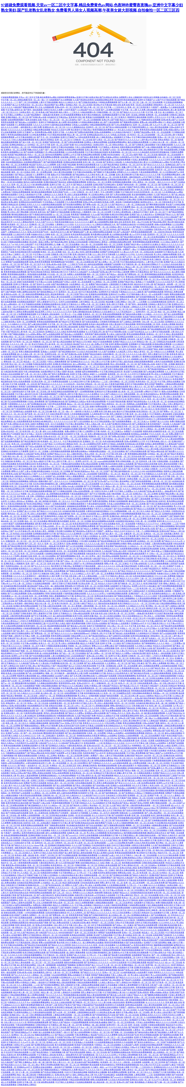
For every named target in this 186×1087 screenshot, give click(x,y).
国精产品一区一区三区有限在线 (93, 850)
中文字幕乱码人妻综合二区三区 (118, 576)
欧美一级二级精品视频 (54, 586)
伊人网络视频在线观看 (100, 364)
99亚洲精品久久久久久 (109, 549)
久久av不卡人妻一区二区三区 (165, 125)
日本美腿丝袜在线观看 (46, 217)
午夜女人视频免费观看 (30, 157)
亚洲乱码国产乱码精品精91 (104, 185)
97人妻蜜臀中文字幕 (41, 175)
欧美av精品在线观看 (82, 200)
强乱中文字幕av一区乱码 (31, 434)
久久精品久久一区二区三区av (139, 546)
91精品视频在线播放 (49, 686)
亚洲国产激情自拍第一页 (52, 142)
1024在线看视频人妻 (76, 890)
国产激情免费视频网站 (66, 556)
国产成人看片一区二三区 (112, 534)
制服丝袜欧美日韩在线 (36, 546)
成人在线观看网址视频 (103, 222)
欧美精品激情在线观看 (91, 466)
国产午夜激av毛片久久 (115, 713)
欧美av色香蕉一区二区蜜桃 (22, 327)
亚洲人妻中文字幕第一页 (116, 304)
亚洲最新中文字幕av (83, 668)
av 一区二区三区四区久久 (22, 853)
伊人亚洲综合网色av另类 (98, 195)
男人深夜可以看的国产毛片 (26, 718)
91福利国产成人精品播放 (110, 980)
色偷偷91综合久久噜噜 (40, 234)
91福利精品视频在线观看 (51, 205)
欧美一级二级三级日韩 (42, 1062)
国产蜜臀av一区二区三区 (170, 411)
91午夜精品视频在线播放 (88, 122)
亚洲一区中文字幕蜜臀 (124, 648)
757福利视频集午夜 (9, 756)
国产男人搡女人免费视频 (155, 663)
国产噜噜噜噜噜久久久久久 (80, 337)
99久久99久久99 (55, 227)
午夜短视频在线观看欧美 (141, 693)
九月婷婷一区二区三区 (32, 379)
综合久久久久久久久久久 (82, 945)
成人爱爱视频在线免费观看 (57, 494)
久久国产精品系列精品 (109, 165)
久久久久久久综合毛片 (164, 282)
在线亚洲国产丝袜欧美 (162, 935)
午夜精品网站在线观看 (46, 661)
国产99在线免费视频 (90, 319)
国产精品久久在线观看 (82, 185)
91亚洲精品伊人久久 (67, 977)
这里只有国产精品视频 (66, 165)
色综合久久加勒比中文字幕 (107, 716)
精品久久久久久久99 (142, 389)
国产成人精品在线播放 (62, 342)
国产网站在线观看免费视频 (44, 549)
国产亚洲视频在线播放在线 (140, 611)
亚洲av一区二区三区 (165, 137)
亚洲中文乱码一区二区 (16, 788)
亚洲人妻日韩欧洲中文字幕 (127, 175)
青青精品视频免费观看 (40, 147)
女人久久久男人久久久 (26, 299)
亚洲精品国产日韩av (61, 282)
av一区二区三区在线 (19, 596)
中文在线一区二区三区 (56, 274)
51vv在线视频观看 (136, 813)
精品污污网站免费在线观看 (115, 449)
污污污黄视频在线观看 (38, 347)
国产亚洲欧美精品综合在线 (82, 823)
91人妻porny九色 (127, 252)
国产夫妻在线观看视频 (73, 142)
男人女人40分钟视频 (11, 239)
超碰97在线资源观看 (25, 282)
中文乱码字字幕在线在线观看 (16, 1052)
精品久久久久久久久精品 (67, 1010)
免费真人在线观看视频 (118, 239)
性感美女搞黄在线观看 (95, 379)
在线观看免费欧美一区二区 (131, 367)
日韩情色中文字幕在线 (91, 496)
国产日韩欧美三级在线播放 (143, 145)
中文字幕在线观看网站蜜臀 (35, 908)
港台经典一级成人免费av (39, 242)
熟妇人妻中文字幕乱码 (139, 259)
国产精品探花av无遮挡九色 (84, 531)
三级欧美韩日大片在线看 (172, 317)
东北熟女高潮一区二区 (40, 382)
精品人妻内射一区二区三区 (107, 327)
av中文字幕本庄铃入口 (145, 526)
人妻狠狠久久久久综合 (64, 224)
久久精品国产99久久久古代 (93, 795)
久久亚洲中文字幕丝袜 (119, 307)
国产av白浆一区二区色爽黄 (18, 681)
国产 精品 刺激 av (154, 551)
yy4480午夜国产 (69, 110)
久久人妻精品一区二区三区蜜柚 (62, 347)
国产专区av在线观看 (33, 446)
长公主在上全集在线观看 (61, 1002)
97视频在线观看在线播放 (17, 242)
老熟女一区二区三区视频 (25, 858)
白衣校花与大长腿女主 (151, 244)
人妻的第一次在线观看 (131, 1062)
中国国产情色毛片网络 (135, 187)
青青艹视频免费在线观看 (69, 529)
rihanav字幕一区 (40, 845)
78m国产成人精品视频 (83, 648)
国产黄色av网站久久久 (18, 227)
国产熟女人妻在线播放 (82, 785)
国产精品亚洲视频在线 (106, 541)
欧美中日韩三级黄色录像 (83, 616)
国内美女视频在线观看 (113, 561)
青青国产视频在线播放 (100, 975)
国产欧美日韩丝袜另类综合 (38, 272)
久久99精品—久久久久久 (47, 299)
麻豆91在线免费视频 (159, 416)
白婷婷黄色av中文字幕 (129, 157)
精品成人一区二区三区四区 (34, 362)
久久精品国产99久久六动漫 (88, 110)
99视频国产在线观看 (112, 264)
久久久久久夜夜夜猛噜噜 (80, 860)
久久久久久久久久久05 (63, 421)
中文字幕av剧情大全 (14, 110)
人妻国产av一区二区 (46, 696)
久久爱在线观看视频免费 (61, 219)
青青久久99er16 (71, 641)
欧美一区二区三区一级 (53, 329)
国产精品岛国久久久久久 (11, 1065)
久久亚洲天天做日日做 (129, 569)
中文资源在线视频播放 (172, 102)
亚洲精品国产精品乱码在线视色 (136, 466)
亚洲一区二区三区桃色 (94, 780)
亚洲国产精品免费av (142, 132)
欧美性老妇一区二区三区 (146, 382)
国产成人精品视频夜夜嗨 (75, 733)
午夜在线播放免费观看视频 (169, 596)
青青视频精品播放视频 (137, 454)
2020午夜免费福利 (131, 561)
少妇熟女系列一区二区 (28, 112)
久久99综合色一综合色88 (73, 384)
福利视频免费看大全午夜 (148, 459)
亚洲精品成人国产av (173, 165)
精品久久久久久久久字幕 (150, 175)
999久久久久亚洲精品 (16, 197)
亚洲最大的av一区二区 (18, 1015)
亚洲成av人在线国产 (49, 352)
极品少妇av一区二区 (152, 377)
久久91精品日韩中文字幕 (79, 382)
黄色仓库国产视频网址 (153, 384)
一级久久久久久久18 (164, 182)
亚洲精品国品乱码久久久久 (98, 135)
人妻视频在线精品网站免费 (120, 242)
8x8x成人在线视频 (75, 486)
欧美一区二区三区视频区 (162, 219)
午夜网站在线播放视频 (34, 489)
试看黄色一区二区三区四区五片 (89, 347)
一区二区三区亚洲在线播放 (153, 237)
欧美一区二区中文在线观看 (32, 554)
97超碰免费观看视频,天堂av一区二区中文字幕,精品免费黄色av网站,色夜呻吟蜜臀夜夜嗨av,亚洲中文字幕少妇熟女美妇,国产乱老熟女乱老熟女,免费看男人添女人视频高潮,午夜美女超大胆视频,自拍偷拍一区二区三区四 (91, 97)
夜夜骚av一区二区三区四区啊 (165, 693)
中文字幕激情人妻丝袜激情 (48, 314)
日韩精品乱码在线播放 (34, 337)
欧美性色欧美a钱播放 (76, 332)
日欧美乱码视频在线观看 (96, 691)
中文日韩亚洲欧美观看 (136, 962)
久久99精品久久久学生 (125, 254)
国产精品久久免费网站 (89, 529)
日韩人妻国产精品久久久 (90, 217)
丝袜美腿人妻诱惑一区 (69, 157)
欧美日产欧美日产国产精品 (69, 1005)
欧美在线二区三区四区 (170, 279)
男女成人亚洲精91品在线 (103, 853)
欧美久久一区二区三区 (48, 643)
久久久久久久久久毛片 (62, 312)
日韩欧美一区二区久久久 (173, 347)
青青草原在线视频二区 (145, 324)
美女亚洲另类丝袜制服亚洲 (125, 100)
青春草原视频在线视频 (89, 718)
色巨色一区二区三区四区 (124, 703)
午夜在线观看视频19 (92, 569)
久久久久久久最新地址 (22, 579)
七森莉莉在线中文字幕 (20, 392)
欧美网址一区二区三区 (23, 461)
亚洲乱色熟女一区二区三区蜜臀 (142, 658)
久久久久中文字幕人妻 (114, 780)
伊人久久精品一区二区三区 (28, 873)
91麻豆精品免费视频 (27, 1017)
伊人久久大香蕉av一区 (93, 910)
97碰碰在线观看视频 (167, 676)
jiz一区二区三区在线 (61, 214)
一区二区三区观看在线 (84, 262)
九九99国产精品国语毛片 (150, 569)
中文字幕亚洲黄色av (108, 741)
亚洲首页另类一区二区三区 (127, 426)
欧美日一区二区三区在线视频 (142, 135)
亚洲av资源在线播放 (17, 706)
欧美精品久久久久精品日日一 (31, 569)
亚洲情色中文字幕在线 (13, 269)
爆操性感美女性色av (137, 501)
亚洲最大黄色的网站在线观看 (25, 606)
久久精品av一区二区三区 (58, 805)
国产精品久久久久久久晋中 (127, 579)
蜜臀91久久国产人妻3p (20, 471)
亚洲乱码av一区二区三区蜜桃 (99, 182)
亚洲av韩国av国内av (171, 130)
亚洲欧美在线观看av (112, 347)
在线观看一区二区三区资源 (153, 1062)
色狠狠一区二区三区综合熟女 (33, 494)
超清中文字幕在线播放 (134, 384)
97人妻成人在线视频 (171, 122)
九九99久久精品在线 (144, 254)
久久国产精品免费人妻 (175, 688)
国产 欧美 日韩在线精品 (174, 621)
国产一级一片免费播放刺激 (47, 711)
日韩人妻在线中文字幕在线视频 (122, 324)
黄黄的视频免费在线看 (147, 748)
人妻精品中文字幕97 (140, 212)
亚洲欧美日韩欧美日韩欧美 (89, 551)
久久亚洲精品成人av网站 (158, 162)
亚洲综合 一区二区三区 (46, 187)
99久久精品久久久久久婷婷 (134, 486)
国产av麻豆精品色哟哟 (37, 324)
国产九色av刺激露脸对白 (121, 125)
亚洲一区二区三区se (35, 967)
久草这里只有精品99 (158, 269)
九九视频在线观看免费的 (47, 683)
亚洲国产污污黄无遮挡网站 (131, 808)
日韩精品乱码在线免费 (165, 342)
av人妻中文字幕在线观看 (159, 332)
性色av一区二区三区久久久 (39, 960)
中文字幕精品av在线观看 (57, 608)
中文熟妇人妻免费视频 (128, 1055)
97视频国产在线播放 (104, 731)
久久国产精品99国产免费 (85, 716)
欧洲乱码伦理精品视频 (119, 214)
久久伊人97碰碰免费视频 (157, 564)
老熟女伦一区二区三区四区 (26, 928)
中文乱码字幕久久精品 (55, 623)
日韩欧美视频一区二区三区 (107, 112)
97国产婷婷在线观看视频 (140, 481)
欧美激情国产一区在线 (159, 424)
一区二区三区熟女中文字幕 (17, 491)
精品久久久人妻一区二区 (156, 938)
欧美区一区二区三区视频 (51, 252)
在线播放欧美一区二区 (13, 359)
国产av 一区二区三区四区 (155, 489)
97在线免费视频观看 (122, 761)
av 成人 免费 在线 (50, 850)
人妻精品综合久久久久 (16, 232)
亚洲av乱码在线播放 (43, 925)
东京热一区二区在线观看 (66, 551)
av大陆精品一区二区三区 (51, 883)
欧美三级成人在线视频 (170, 970)
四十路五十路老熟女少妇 (85, 880)
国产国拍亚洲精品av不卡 (47, 292)
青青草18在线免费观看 (38, 426)
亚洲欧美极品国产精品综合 (54, 182)
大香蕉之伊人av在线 (152, 367)
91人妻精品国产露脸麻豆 (157, 721)
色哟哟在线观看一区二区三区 (96, 828)
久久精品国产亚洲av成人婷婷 (114, 551)
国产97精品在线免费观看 (70, 396)
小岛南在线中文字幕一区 (89, 187)
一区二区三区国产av (108, 718)
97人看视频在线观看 (23, 125)
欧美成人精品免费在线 (98, 324)
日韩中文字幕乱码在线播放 (146, 923)
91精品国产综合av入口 (62, 818)
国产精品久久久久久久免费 (101, 920)
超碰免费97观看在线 (119, 813)
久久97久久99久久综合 (117, 1027)
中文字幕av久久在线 (41, 254)
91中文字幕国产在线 (65, 668)
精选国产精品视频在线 (16, 155)
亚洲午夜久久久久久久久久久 (65, 277)
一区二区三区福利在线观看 (98, 359)
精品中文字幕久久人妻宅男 (97, 516)
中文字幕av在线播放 (82, 905)
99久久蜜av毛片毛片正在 (116, 399)
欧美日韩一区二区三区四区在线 (167, 893)
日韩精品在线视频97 (12, 780)
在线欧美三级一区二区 (80, 426)
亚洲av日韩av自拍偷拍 (92, 202)
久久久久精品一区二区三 (61, 579)
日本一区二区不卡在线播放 (38, 830)
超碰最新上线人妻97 (139, 359)
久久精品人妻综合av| (16, 501)
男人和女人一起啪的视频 (88, 696)
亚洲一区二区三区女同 (33, 449)
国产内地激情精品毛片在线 (103, 1015)
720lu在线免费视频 (59, 975)
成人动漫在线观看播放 (48, 653)
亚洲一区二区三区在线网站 (44, 556)
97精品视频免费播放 (168, 603)
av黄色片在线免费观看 (163, 362)
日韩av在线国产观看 (150, 723)
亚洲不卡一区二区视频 (38, 451)
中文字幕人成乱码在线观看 (50, 606)
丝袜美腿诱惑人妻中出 (42, 972)
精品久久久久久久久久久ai (172, 244)
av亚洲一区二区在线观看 (81, 282)
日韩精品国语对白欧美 (87, 678)
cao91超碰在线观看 (120, 763)
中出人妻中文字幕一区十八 (32, 267)
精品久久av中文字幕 (163, 696)
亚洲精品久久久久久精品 (55, 332)
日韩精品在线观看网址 (67, 900)
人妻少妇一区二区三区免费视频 (44, 708)
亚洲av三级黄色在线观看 (21, 903)
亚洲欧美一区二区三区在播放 (41, 224)
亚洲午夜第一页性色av (150, 319)
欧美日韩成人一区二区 (167, 559)
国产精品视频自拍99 (66, 352)
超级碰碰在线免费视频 (76, 506)
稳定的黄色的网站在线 (58, 938)
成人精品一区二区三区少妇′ (121, 309)
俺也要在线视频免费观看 (96, 180)
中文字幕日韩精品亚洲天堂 (111, 372)
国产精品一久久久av (110, 539)
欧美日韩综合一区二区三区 (147, 411)
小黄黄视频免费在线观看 (84, 167)
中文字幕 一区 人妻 (129, 110)
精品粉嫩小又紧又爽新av (65, 249)
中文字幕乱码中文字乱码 (122, 860)
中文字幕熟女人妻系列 (129, 688)
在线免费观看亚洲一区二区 (90, 688)
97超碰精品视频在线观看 (54, 554)
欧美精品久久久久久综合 (114, 743)
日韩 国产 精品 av (60, 890)
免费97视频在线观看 (16, 406)
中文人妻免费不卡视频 (110, 192)
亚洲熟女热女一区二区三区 (82, 870)
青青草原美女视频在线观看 (151, 130)
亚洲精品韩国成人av (17, 145)
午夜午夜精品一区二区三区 (113, 439)
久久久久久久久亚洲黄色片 (24, 576)
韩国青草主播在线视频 (136, 117)
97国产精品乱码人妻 (14, 332)
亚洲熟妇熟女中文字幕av (163, 611)
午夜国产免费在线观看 (147, 651)
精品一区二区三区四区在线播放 (107, 616)
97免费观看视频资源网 (26, 314)
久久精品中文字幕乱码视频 (71, 591)
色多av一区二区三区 (50, 120)
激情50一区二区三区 (168, 723)
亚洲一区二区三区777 (159, 212)
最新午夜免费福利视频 (62, 389)
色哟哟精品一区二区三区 (142, 746)
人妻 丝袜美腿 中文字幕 (61, 698)
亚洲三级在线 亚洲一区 (25, 925)
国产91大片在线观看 (71, 227)
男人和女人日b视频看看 (161, 374)
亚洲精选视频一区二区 (25, 317)
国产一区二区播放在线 (161, 955)
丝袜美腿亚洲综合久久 (89, 863)
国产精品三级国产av (154, 753)
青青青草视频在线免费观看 (48, 758)
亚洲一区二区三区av (27, 900)
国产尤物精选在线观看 (124, 646)
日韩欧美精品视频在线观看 (153, 863)
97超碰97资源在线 (159, 1027)
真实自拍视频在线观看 (44, 559)
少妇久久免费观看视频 (83, 903)
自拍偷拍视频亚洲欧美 (138, 1000)
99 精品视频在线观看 (146, 247)
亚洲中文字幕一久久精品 (63, 132)
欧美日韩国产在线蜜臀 (93, 671)
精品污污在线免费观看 (102, 342)
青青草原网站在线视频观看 (119, 434)
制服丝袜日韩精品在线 (160, 466)
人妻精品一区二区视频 (40, 975)
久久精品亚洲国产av (19, 347)
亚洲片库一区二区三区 (75, 190)
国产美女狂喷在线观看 (75, 1052)
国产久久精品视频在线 (89, 758)
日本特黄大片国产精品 (26, 588)
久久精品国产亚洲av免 (28, 663)
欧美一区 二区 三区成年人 (90, 711)
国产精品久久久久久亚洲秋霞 (69, 534)
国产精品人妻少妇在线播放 (20, 469)
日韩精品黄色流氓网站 (101, 860)
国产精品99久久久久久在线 (88, 549)
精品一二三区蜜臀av (135, 449)
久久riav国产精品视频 (100, 214)
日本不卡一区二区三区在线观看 (115, 259)
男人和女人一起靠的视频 (154, 616)
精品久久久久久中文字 (56, 1077)
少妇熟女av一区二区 (148, 948)
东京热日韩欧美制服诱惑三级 (45, 484)
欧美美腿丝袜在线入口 (93, 693)
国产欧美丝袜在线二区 (152, 810)
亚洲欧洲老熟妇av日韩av (132, 858)
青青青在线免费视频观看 (41, 785)
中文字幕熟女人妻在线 (112, 456)
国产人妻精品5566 (11, 666)
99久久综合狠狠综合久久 (132, 616)
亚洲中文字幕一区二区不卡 (61, 185)
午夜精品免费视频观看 (107, 102)
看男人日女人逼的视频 (30, 728)
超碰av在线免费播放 (162, 224)
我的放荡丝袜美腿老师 (107, 603)
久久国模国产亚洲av (31, 269)
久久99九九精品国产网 (90, 227)
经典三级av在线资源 (168, 257)
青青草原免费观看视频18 (114, 943)
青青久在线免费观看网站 (31, 289)
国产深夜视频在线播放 (80, 419)
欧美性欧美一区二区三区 (150, 192)
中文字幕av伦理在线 (97, 608)
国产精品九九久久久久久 (91, 972)
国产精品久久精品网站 (92, 259)
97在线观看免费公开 (23, 598)
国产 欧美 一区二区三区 (112, 257)
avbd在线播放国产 (78, 656)
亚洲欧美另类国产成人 (85, 965)
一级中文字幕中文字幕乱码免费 (64, 584)
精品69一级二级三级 (98, 1000)
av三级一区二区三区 (90, 367)
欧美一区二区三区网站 (24, 177)
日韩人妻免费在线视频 (146, 788)
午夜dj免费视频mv (44, 588)
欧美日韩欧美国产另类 (10, 289)
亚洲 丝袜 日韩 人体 (79, 339)
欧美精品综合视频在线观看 (119, 190)
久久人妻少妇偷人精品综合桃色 (158, 449)
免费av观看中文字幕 (73, 431)
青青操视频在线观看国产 (146, 987)
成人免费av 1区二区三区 (19, 200)
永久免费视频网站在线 (95, 399)
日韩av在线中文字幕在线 (104, 930)
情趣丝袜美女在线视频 (150, 120)
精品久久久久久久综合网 (35, 229)
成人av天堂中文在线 (137, 234)
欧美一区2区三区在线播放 (141, 105)
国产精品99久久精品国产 (123, 878)
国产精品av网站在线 (155, 451)
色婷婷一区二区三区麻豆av (111, 431)
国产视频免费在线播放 (129, 122)
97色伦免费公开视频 (113, 723)
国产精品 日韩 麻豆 (136, 663)
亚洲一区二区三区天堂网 (74, 581)
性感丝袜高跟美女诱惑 (42, 364)
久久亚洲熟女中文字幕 (18, 426)
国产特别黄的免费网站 (72, 205)
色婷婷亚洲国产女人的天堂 (94, 753)
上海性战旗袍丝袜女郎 (161, 337)
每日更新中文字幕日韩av (81, 130)
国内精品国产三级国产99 (170, 775)
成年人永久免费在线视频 (53, 431)
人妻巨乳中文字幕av (21, 636)
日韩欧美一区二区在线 (82, 140)
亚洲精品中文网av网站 (126, 200)
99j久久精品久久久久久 (120, 359)
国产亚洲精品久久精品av (75, 401)
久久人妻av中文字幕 (17, 967)
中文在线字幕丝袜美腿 (116, 401)
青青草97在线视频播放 (20, 678)
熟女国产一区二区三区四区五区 (105, 668)
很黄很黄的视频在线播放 (60, 349)
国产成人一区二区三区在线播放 (72, 653)
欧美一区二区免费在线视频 (12, 805)
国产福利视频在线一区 (111, 793)
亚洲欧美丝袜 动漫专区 (156, 501)
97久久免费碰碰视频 (73, 259)
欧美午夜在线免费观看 (96, 401)
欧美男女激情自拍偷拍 (52, 721)
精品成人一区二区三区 (49, 591)
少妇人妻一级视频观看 (62, 409)
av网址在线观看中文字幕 (77, 479)
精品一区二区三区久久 (167, 556)
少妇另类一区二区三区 (152, 756)
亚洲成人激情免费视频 (154, 444)
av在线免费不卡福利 (160, 294)
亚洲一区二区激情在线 (38, 813)
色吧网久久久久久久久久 (172, 569)
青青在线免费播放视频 (32, 399)
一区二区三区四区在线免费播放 (50, 259)
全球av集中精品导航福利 (76, 359)
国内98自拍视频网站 (53, 155)
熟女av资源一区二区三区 (71, 377)
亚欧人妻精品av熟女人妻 (82, 1075)
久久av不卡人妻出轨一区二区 (163, 1080)
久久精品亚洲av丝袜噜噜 (70, 728)
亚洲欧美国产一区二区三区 (28, 519)
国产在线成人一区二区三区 (156, 638)
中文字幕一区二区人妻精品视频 (14, 100)
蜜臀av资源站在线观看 (41, 773)
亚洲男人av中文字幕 (71, 155)
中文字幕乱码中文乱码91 (142, 419)
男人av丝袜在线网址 (159, 975)
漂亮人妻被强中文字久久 (47, 302)
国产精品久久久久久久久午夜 (132, 112)
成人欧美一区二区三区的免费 (130, 392)
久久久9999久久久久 (110, 569)
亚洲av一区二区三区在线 (130, 484)
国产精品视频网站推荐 (156, 329)
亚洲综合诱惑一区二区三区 (62, 920)
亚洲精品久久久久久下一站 (101, 960)
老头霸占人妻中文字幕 (174, 429)
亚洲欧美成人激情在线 (13, 476)
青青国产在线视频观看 (28, 387)
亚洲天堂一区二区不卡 (164, 170)
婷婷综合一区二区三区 (116, 404)
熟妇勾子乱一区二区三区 (168, 853)
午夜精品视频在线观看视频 (53, 379)
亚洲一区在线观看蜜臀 (42, 469)
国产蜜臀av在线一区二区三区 (95, 205)
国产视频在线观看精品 (75, 571)
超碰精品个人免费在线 (136, 800)
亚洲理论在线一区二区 (54, 354)
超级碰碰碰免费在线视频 (116, 269)
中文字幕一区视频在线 (106, 666)
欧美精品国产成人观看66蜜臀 (47, 377)
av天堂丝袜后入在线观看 (104, 895)
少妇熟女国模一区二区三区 (145, 309)
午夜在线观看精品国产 (93, 449)
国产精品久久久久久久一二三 (53, 499)
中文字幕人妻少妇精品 (122, 935)
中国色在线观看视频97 (60, 1060)
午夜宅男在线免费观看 (32, 180)
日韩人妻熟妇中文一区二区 (125, 299)
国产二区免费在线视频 (110, 110)
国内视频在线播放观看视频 (135, 833)
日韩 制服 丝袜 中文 (106, 249)
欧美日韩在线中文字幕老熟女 (41, 808)
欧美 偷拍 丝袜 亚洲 (29, 319)
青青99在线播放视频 (165, 249)
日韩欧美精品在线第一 (148, 835)
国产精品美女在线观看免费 (145, 925)
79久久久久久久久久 (148, 930)
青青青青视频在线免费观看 (15, 272)
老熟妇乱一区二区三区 (94, 384)
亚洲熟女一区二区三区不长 (131, 165)
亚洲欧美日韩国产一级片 (48, 319)
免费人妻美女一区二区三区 (20, 880)
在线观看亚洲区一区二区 (59, 703)
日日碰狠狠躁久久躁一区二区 (163, 289)
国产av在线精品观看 (51, 334)
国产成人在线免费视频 (173, 314)
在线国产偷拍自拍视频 (132, 317)
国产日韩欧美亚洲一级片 (110, 319)
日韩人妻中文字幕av (130, 711)
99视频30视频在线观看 (38, 723)
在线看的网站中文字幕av (51, 372)
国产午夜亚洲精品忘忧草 (49, 439)
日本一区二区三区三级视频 (168, 157)
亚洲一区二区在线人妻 (142, 125)
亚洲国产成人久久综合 (159, 421)
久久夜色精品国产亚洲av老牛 (108, 167)
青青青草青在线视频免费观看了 (118, 888)
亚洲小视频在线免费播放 (43, 990)
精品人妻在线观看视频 (65, 982)
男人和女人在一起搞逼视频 (18, 748)
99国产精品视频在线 (59, 284)
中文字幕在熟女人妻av (67, 257)
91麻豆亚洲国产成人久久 (41, 200)
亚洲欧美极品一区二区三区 (17, 117)
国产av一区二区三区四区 (70, 319)
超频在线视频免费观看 (76, 182)
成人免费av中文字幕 (99, 344)
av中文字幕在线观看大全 (25, 137)
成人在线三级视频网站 (50, 269)
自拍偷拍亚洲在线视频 (149, 549)
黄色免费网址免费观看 (117, 1072)
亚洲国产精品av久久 (120, 893)
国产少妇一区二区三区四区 (34, 1047)
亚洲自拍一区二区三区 (62, 469)
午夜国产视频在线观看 (128, 681)
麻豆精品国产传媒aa (35, 586)
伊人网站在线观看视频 (54, 152)
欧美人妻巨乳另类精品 (44, 140)
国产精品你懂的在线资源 (130, 237)
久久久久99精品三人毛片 (80, 574)
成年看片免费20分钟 (43, 524)
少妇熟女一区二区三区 (10, 264)
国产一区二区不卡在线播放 (91, 1040)
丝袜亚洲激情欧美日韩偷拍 (153, 780)
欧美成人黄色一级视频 (44, 531)
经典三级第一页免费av (59, 574)
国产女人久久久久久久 (40, 566)
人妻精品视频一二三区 (169, 524)
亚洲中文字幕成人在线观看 (113, 444)
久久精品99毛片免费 (21, 234)
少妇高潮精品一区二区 (78, 284)
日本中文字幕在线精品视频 (75, 1072)
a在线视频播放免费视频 (134, 733)
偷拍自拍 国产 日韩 (108, 918)
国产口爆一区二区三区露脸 (165, 1082)
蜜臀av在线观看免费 (125, 741)
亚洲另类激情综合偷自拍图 (32, 279)
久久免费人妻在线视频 (147, 110)
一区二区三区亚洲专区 (123, 903)
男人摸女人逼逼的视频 (82, 579)
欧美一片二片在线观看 (107, 748)
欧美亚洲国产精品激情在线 (115, 546)
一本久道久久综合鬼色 (126, 349)
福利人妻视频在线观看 (129, 641)
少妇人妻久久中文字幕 (100, 362)
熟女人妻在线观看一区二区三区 (123, 364)
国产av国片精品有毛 (52, 449)
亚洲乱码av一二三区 (99, 382)
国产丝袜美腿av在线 (101, 785)
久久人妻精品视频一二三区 (84, 219)
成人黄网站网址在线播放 (93, 943)
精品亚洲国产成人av (94, 581)
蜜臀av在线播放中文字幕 (86, 940)
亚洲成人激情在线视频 (169, 549)
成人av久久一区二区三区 (83, 409)
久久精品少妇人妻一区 (158, 142)
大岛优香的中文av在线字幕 (26, 743)
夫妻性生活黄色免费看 (74, 456)
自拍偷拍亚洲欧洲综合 (145, 703)
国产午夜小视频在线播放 (154, 838)
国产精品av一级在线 (115, 274)
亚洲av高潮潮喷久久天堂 (134, 441)
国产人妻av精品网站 (102, 601)
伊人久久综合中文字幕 (101, 815)
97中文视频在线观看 (175, 496)
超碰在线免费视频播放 (34, 294)
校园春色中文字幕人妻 (60, 823)
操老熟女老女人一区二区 (150, 202)
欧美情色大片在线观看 (114, 1005)
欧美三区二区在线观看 (21, 444)
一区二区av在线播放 (124, 1037)
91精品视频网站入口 (166, 309)
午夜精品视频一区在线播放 (167, 461)
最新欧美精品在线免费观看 (38, 761)
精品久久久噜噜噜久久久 (130, 120)
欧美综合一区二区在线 (174, 177)
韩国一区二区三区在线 (147, 155)
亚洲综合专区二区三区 (83, 596)
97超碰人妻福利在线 (41, 579)
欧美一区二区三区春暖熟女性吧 (87, 444)
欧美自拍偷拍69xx (151, 394)
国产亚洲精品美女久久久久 (12, 190)
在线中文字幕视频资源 (96, 626)
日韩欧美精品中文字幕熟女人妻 (48, 1025)
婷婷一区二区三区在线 (144, 823)
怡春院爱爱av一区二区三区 (168, 200)
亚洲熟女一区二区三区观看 (15, 150)
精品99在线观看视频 (41, 339)
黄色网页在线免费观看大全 (88, 165)
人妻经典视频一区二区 (91, 606)
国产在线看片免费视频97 (34, 152)
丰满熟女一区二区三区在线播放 (90, 701)
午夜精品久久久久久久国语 (145, 596)
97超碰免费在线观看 (136, 905)
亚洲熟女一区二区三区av (154, 701)
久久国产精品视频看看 (75, 554)
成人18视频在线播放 (45, 676)
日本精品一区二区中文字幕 (38, 145)
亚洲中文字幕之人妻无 (166, 840)
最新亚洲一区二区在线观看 (169, 155)
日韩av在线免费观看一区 (83, 491)
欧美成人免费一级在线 (111, 202)
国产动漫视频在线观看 (153, 292)
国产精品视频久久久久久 (171, 319)
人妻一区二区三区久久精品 (138, 511)
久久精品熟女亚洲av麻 (105, 1012)
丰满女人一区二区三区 (129, 628)
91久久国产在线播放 (67, 209)
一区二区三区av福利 (129, 155)
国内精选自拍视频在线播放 (167, 698)
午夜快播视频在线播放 (165, 631)
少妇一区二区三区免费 (101, 212)
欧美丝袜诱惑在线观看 (80, 234)
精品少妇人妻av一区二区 (19, 1040)
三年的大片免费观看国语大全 (31, 621)
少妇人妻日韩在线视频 (158, 127)
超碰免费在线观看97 (12, 977)
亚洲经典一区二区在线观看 (157, 115)
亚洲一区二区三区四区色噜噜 (97, 586)
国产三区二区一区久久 (34, 544)
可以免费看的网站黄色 (170, 175)
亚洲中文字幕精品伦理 (63, 611)
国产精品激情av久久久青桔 (83, 175)
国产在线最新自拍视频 (68, 429)
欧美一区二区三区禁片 (156, 399)
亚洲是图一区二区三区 (117, 374)
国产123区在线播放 (82, 421)
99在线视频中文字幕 (120, 409)
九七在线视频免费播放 (153, 1017)
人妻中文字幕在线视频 (48, 102)
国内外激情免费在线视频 (41, 409)
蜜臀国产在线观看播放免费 (17, 262)
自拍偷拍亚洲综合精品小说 (57, 731)
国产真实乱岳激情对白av (144, 1042)
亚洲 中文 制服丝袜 (41, 574)
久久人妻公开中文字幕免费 (103, 254)
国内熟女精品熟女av (106, 778)
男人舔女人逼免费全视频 (95, 885)
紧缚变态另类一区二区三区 (12, 571)
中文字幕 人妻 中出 (153, 112)
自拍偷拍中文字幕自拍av (57, 117)
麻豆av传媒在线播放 (173, 733)
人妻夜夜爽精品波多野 (150, 980)
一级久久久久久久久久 (105, 566)
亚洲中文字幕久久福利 (161, 758)
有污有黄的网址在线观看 (96, 571)
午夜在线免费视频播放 (121, 790)
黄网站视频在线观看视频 (165, 207)
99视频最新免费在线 (65, 716)
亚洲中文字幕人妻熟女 (79, 374)
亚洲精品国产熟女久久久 (165, 214)
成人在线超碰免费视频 (120, 160)
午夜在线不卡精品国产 (149, 686)
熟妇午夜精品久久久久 (156, 1020)
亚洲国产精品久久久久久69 (124, 342)
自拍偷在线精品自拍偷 (136, 768)
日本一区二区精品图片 (46, 736)
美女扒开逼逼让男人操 (41, 344)
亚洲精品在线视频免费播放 (81, 509)
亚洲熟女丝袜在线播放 (108, 1007)
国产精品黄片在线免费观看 (119, 955)
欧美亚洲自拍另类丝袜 (147, 738)
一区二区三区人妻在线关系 (152, 167)
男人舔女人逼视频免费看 (68, 643)
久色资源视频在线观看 (79, 414)
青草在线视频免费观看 (135, 334)
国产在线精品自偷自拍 (126, 224)
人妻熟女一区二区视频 (142, 1030)
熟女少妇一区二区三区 (151, 514)
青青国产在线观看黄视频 (27, 671)
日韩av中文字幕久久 (15, 479)
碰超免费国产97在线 (103, 823)
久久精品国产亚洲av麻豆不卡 (70, 743)
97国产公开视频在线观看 (68, 519)
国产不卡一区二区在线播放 (48, 137)
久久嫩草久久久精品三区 (90, 519)
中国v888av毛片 (68, 778)
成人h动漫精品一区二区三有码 (83, 810)
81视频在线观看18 (144, 773)
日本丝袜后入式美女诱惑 (116, 795)
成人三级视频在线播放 (106, 514)
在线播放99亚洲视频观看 (104, 977)
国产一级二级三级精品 (54, 150)
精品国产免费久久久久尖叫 (167, 456)
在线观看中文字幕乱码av (120, 586)
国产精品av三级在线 (23, 175)
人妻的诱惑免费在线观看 (161, 544)
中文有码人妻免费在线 (121, 212)
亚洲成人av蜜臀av (107, 708)
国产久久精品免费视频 (16, 593)
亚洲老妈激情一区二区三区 (169, 738)
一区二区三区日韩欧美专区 (96, 1027)
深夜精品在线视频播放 (51, 399)
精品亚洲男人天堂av (43, 312)
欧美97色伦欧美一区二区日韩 (67, 603)
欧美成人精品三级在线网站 (66, 970)
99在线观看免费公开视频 (174, 150)
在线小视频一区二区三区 (110, 863)
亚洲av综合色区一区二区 (11, 431)
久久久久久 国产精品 (131, 227)
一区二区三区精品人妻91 (111, 227)
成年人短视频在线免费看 (148, 666)
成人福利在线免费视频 (93, 264)
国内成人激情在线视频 (82, 853)
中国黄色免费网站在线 (30, 536)
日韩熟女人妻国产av (73, 564)
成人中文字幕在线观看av (101, 421)
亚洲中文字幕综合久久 (70, 304)
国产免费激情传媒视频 (20, 708)
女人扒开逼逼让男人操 (95, 332)
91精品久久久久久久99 (82, 967)
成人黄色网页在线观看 (129, 948)
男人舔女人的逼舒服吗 (36, 514)
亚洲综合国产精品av (167, 531)
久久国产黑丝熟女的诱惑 (83, 100)
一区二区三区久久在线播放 (141, 229)
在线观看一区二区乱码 (27, 384)
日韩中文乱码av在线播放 (96, 623)
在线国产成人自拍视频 (54, 476)
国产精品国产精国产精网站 (22, 800)
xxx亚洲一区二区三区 (169, 960)
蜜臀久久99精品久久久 (76, 446)
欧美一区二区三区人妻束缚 (113, 606)
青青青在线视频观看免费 (141, 232)
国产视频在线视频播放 (160, 180)
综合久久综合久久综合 (169, 327)
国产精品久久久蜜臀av (71, 267)
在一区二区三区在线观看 (88, 484)
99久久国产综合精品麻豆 (55, 506)
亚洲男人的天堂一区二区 (67, 187)
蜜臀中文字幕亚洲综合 (139, 272)
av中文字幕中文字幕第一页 (153, 177)
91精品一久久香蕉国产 (140, 289)
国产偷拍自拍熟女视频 (131, 314)
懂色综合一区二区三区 (16, 514)
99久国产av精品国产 (121, 232)
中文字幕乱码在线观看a (83, 172)
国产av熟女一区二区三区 (103, 140)
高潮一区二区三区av (152, 279)
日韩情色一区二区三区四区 (93, 267)
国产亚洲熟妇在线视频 (118, 611)
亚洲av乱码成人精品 (73, 369)
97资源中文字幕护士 (116, 621)
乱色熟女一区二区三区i (79, 406)
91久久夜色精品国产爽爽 (69, 863)
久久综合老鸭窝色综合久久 (20, 990)
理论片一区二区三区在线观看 (45, 529)
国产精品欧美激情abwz (157, 369)
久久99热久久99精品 (143, 646)
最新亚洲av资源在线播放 (116, 768)
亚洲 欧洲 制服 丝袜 (155, 519)
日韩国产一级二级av (144, 718)
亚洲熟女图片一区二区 (13, 713)
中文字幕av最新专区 (154, 621)
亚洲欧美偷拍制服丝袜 (146, 200)
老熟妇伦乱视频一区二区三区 (37, 297)
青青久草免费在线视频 (50, 1065)
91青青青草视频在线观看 (52, 434)
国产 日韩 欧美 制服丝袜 (157, 800)
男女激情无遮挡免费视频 (106, 970)
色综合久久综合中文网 (60, 130)
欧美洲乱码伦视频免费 (133, 279)
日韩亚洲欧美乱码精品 (97, 479)
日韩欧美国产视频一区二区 (34, 207)
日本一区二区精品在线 (144, 252)
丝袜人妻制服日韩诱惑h (29, 591)
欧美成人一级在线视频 (161, 653)
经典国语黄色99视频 (49, 873)
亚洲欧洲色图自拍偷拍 (40, 471)
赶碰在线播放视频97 (101, 469)
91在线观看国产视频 (31, 686)
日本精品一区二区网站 (60, 339)
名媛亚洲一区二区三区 (133, 534)
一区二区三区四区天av (121, 746)
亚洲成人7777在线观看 (145, 282)
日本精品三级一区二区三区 (48, 247)
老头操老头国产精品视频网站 (87, 1062)
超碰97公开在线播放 (108, 985)
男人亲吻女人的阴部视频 (103, 648)
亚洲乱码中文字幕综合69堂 (66, 868)
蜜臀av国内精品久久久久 (120, 706)
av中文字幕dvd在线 (79, 848)
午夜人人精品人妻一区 (94, 424)
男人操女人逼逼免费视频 (27, 775)
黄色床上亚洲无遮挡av (129, 728)
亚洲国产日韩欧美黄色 (22, 613)
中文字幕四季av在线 (69, 688)
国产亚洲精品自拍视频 (123, 337)
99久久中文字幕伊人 (140, 785)
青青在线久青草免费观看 (136, 277)
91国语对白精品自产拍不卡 (52, 898)
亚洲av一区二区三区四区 (120, 419)
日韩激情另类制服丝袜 (109, 322)
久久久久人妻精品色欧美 (23, 222)
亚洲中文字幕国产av (146, 100)
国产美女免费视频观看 (111, 711)
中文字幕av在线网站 (29, 643)
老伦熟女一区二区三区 (20, 147)
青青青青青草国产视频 (78, 915)
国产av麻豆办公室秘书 (10, 581)
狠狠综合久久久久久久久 (35, 190)
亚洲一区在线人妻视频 (135, 115)
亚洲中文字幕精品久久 (62, 613)
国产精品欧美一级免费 (163, 284)
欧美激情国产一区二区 (30, 499)
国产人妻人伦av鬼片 (47, 928)
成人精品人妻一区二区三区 (52, 693)
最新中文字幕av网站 (124, 1012)
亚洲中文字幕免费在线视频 (115, 1040)
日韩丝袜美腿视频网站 (126, 676)
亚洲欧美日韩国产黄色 (60, 958)
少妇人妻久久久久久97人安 (15, 1022)
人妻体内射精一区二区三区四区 (28, 1080)
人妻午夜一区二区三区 (161, 481)
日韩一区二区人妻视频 (71, 606)
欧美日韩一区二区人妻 (32, 431)
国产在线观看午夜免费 (121, 815)
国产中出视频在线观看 (67, 855)
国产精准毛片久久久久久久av (127, 140)
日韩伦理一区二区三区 (133, 1017)
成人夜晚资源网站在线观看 (100, 232)
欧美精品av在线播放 (139, 434)
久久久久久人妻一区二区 (20, 344)
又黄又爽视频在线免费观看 (40, 1015)
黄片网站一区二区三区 (154, 606)
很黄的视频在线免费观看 (130, 147)
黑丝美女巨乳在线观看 (72, 489)
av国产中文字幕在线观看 (166, 100)
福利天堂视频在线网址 (20, 633)
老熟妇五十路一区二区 (145, 342)
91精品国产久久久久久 (169, 681)
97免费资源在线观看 (59, 382)
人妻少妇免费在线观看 (145, 783)
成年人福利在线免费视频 (102, 337)
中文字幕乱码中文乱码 (129, 192)
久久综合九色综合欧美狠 (171, 264)
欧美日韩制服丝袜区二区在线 (112, 187)
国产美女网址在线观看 (155, 890)
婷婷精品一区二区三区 (10, 554)
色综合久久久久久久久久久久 (138, 571)
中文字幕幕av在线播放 (50, 840)
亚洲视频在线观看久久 (123, 219)
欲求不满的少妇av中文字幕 (20, 484)
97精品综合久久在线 (100, 905)
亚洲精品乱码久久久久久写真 (166, 1067)
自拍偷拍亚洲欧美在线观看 (73, 511)
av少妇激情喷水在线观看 (81, 297)
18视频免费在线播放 (104, 219)
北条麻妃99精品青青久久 (153, 661)
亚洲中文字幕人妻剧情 (117, 656)
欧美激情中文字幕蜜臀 (18, 451)
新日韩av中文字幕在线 (102, 105)
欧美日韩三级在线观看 (68, 327)
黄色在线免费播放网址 (174, 287)
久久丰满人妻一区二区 (157, 401)
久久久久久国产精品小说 (172, 377)
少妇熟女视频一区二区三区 (137, 479)
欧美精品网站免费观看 (74, 150)
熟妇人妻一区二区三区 (69, 1065)
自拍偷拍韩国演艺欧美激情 (141, 893)
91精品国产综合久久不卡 (102, 559)
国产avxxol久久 (148, 456)
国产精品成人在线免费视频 (123, 633)
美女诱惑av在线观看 (110, 556)
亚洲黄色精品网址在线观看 (117, 197)
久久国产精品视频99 (32, 115)
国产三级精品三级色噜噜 (130, 322)
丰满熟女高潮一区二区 (147, 566)
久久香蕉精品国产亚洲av (52, 691)
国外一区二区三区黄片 (140, 190)
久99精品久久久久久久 (115, 608)
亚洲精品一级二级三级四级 (37, 501)
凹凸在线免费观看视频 (16, 401)
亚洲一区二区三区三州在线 (54, 1027)
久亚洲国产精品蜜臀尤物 (165, 691)
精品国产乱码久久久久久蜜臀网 (42, 165)
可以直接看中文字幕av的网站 (31, 987)
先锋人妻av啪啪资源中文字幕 (150, 150)
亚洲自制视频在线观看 (16, 506)
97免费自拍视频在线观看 (122, 928)
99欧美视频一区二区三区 (121, 494)
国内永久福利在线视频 (32, 182)
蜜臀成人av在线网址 (108, 736)
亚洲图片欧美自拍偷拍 (110, 155)
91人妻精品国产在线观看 (105, 676)
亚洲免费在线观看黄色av (63, 167)
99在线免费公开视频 (174, 838)
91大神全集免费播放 (37, 135)
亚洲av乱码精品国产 (150, 940)
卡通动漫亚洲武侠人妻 (22, 549)
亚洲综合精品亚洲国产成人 (171, 436)
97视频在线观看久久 (45, 1075)
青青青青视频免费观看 (75, 1057)
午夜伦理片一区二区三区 (104, 1060)
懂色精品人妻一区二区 (15, 828)
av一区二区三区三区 (99, 698)
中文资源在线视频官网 (149, 257)
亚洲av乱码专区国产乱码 (37, 232)
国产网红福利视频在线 (120, 471)
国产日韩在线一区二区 (175, 1062)
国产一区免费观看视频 (84, 392)
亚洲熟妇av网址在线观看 (95, 713)
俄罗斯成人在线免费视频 (54, 571)
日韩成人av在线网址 (80, 125)
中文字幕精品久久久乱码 (152, 474)
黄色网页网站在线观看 (169, 394)
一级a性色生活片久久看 (59, 232)
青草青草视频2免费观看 (116, 339)
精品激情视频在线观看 (56, 626)
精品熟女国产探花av (122, 771)
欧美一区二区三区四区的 (94, 329)
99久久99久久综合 (18, 1077)
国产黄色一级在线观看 (32, 110)
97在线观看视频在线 (155, 277)
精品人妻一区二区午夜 (76, 135)
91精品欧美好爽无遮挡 (13, 372)
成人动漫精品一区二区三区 (164, 1052)
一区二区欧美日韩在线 (162, 232)
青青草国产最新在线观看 (95, 334)
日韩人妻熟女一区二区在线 (143, 182)
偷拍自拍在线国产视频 (38, 923)
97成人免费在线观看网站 (25, 259)
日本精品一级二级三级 (156, 454)
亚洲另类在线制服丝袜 (139, 636)
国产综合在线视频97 (120, 820)
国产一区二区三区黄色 (38, 227)
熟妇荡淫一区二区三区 (129, 556)
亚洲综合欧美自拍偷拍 (103, 596)
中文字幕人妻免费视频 (135, 753)
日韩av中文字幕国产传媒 (120, 798)
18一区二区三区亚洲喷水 (14, 237)
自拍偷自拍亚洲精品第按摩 (28, 883)
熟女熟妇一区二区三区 (99, 805)
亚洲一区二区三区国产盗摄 (62, 145)
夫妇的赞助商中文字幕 (22, 1060)
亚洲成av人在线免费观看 (128, 736)
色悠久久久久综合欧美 (107, 678)
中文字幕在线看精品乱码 (17, 309)
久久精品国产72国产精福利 (168, 516)
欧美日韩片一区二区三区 (87, 1007)
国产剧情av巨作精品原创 (53, 456)
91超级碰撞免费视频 (142, 219)
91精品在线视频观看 (23, 219)
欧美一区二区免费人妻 (143, 1012)
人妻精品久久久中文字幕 (140, 307)
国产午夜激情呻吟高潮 (20, 409)
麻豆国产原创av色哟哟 (139, 803)
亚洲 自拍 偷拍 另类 (55, 564)
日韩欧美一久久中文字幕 (160, 469)
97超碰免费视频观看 (31, 628)
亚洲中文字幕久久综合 (42, 853)
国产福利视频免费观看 (52, 162)
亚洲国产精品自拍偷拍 (92, 354)
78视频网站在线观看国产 (116, 329)
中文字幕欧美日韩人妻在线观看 (48, 367)
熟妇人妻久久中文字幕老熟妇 (109, 810)
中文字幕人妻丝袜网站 (74, 424)
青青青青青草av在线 (9, 474)
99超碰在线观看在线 (41, 810)
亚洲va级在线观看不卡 (138, 554)
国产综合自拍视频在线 (123, 509)
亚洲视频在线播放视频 (117, 180)
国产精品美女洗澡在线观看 (35, 945)
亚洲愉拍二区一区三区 (92, 441)
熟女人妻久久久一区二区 (139, 387)
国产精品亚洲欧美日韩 (30, 441)
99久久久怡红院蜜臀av (121, 913)
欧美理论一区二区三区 (66, 549)
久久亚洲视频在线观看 (116, 885)
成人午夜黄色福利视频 (77, 160)
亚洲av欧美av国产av (169, 120)
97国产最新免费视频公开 (90, 539)
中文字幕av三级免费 (120, 272)
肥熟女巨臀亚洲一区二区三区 (152, 688)
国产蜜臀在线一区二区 (134, 274)
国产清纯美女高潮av (96, 888)
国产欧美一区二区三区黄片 (89, 257)
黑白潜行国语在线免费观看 (12, 349)
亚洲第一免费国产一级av (125, 249)
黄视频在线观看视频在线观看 (82, 731)
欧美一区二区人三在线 (75, 197)
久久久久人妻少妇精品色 (25, 716)
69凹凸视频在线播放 (9, 591)
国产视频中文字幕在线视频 (58, 212)
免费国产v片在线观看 (133, 431)
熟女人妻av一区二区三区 (11, 379)
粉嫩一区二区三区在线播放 (68, 244)
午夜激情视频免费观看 (60, 803)
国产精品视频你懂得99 (82, 389)
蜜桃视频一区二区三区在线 (25, 696)
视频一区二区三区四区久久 (56, 237)
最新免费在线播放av (31, 357)
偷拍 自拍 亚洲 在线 (121, 105)
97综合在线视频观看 (148, 157)
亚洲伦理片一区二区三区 (146, 312)
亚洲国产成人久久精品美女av (141, 214)
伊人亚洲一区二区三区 (172, 579)
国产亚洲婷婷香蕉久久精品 (52, 516)
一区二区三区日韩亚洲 (79, 1000)
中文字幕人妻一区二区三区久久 (64, 416)
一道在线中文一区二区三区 (37, 766)
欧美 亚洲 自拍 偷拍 (74, 387)
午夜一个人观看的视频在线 (147, 531)
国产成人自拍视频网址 (34, 673)
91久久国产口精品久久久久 (111, 394)
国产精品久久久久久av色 (172, 541)
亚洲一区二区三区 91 (63, 140)
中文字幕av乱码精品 (148, 728)
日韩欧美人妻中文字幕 (10, 279)
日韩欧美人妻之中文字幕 (61, 254)
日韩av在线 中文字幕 (69, 536)
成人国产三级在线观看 (109, 122)
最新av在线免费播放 (169, 392)
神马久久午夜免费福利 (35, 731)
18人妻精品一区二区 (112, 671)
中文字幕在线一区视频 (129, 287)
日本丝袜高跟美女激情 (149, 327)
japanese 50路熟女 (46, 648)
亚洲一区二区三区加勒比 (165, 771)
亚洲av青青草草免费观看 (39, 262)
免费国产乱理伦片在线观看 (62, 601)
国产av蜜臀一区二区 (15, 229)
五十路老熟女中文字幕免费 (95, 987)
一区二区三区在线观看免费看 (152, 561)
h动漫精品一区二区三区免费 (149, 541)
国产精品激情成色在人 (115, 267)
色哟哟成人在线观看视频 (136, 404)
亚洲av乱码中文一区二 (111, 496)
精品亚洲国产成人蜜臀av (54, 105)
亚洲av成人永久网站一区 (97, 656)
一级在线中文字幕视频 (78, 813)
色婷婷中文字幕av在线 (119, 506)
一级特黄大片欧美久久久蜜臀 (86, 411)
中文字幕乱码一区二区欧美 (54, 955)
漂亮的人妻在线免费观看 (79, 307)
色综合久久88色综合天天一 (53, 1057)
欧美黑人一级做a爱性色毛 (166, 491)
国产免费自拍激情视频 (83, 132)
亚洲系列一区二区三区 (156, 234)
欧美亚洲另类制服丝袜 (159, 152)
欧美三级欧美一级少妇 (159, 259)
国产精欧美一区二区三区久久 (130, 584)
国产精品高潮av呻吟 (158, 222)
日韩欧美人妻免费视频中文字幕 (131, 985)
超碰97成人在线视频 (41, 1032)
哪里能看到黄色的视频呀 (58, 521)
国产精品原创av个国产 (28, 474)
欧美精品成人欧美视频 (134, 444)
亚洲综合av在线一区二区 (14, 294)
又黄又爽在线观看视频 (35, 406)
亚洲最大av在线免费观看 (120, 785)
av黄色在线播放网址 (15, 763)
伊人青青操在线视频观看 (92, 564)
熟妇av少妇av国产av (25, 980)
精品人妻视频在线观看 (108, 1050)
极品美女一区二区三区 (131, 474)
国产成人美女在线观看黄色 (26, 429)
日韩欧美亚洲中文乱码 (102, 389)
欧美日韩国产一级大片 (115, 379)
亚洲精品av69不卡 (44, 167)
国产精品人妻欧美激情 (89, 157)
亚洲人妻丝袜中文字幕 (81, 254)
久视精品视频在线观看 (103, 903)
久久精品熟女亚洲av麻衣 (80, 923)
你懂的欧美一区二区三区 (16, 541)
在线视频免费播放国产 (32, 162)
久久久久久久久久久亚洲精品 (19, 130)
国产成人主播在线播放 (24, 367)
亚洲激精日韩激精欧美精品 (59, 845)
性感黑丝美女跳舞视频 (158, 359)
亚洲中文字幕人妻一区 (26, 1082)
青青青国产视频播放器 (80, 214)
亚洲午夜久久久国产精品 (42, 444)
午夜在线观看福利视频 (86, 631)
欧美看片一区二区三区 (62, 524)
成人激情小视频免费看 (75, 953)
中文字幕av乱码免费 (79, 501)
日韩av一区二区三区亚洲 (159, 554)
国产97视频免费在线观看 (114, 825)
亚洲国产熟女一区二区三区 (56, 307)
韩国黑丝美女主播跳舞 (79, 229)
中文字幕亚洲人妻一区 (131, 264)
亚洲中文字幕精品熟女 (143, 1037)
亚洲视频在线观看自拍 (50, 304)
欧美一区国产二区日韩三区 (46, 855)
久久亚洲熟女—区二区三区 (116, 663)
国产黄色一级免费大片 (132, 357)
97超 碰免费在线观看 (40, 185)
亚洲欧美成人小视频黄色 (80, 212)
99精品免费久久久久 (79, 636)
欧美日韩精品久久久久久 (128, 603)
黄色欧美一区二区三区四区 (125, 1010)
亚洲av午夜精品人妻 (92, 686)
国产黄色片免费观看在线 (58, 374)
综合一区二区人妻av (70, 252)
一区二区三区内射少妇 (121, 289)
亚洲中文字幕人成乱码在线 (121, 362)
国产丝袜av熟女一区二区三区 (99, 820)
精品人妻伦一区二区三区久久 (162, 1077)
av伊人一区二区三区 (82, 706)
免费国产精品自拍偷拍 (98, 284)
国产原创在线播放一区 (50, 728)
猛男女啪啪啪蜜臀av (90, 372)
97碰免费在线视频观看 (74, 621)
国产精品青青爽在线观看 (76, 289)
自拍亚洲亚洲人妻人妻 (167, 110)
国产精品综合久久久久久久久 (50, 384)
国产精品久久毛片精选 (82, 342)
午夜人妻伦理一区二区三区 (73, 399)
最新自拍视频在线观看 (27, 756)
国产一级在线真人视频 (163, 1037)
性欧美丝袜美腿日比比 (64, 222)
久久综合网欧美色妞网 (123, 843)
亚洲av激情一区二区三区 (69, 850)
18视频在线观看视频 (53, 489)
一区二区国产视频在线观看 (52, 1020)
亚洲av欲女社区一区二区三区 (55, 436)
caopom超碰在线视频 (106, 461)
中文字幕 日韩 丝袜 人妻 (116, 454)
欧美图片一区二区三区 (133, 429)
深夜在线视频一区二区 (133, 394)
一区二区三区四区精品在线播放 (54, 815)
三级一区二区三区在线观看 (151, 102)
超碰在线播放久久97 (114, 279)
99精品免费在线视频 (41, 130)
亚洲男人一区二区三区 (82, 469)
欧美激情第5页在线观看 (147, 880)
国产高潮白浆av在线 (37, 117)
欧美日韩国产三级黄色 (18, 915)
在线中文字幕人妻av (28, 666)
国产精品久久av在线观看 (144, 509)
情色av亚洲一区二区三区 (96, 190)
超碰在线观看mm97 (82, 633)
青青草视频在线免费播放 (102, 130)
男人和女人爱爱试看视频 (27, 688)
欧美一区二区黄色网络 (38, 596)
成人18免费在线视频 (137, 763)
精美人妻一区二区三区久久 (17, 723)
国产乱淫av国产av (8, 439)
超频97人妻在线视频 (85, 299)
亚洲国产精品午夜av (132, 244)
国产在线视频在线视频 (85, 247)
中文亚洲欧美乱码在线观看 (165, 823)
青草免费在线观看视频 (149, 711)
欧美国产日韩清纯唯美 (83, 1045)
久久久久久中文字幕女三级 (136, 743)
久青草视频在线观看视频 (59, 451)
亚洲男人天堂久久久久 (156, 117)
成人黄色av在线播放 (25, 209)
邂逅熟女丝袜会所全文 (156, 833)
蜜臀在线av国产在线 (161, 731)
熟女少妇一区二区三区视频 (20, 364)
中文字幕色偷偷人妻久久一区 (138, 294)
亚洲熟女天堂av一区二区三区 (134, 209)
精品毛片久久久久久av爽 (25, 561)
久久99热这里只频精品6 (63, 444)
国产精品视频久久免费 (163, 1032)
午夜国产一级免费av (159, 107)
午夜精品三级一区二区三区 (124, 960)
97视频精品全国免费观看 (153, 793)
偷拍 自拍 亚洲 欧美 (122, 222)
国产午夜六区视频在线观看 (157, 504)
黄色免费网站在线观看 (26, 1055)
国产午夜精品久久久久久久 (100, 763)
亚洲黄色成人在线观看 (22, 411)
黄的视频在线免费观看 (107, 766)
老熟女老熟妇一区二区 (167, 140)
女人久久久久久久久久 (57, 160)
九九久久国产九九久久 (44, 222)
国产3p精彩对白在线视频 (119, 636)
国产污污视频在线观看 (62, 491)
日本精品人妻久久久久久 (104, 598)
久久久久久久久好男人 (96, 593)
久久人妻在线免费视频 (174, 439)
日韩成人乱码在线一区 (119, 135)
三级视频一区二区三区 (147, 185)
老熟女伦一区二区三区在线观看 (55, 935)
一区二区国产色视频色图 (152, 347)
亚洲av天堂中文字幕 (73, 723)
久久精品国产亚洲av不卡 (73, 638)
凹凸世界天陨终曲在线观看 (56, 337)
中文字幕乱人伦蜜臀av (13, 115)
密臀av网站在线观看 (45, 249)
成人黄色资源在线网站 (26, 965)
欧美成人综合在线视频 (149, 217)
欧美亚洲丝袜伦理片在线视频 (27, 252)
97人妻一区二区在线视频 (55, 763)
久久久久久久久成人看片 (136, 354)
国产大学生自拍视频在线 (45, 631)
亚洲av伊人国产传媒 (110, 120)
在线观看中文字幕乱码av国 (165, 252)
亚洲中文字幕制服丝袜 (48, 122)
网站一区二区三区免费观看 (17, 165)
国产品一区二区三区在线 (117, 848)
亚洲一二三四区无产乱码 (72, 264)
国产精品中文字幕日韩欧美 (69, 322)
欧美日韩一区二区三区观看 (151, 588)
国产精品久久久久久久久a (62, 633)
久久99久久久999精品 (15, 449)
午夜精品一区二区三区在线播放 (107, 1045)
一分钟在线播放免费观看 (33, 913)
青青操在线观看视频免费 (47, 322)
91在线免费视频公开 (162, 798)
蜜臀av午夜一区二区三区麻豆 (93, 304)
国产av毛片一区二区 (131, 257)
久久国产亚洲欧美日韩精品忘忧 (118, 424)
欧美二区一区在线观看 (161, 132)
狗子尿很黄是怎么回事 (165, 808)
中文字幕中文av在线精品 (45, 800)
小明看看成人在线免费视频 (45, 496)
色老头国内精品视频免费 (112, 441)
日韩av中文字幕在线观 (169, 716)
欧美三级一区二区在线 (92, 162)
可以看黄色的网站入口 (22, 1012)
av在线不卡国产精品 (25, 559)
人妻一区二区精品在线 (135, 205)
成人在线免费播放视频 (103, 459)
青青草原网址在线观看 (60, 636)
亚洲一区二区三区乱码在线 (116, 591)
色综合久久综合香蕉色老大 (118, 673)
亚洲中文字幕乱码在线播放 (62, 147)
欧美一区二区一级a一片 (38, 100)
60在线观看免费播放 (154, 471)
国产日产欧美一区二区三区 (20, 342)
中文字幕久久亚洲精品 (88, 536)
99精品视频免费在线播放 (130, 539)
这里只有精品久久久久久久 (135, 369)
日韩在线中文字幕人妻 (136, 551)
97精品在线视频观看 (100, 611)
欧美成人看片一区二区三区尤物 (52, 387)
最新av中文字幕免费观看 (61, 175)
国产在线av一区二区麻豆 (104, 870)
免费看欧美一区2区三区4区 (109, 940)
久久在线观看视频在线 (156, 302)
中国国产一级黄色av (104, 531)
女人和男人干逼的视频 (108, 536)
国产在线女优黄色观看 (132, 810)
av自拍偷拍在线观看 (168, 666)
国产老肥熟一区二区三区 (74, 516)
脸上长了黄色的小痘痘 (152, 317)
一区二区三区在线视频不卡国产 (153, 736)
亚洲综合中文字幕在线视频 (105, 392)
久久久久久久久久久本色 (159, 160)
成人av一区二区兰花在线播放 (51, 369)
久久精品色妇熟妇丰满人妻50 (135, 162)
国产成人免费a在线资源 (94, 663)
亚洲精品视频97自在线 (37, 835)
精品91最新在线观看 (70, 883)
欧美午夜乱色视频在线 (91, 115)
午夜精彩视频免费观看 (34, 571)
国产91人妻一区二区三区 (128, 102)
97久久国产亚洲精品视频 (31, 581)
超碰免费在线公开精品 (138, 239)
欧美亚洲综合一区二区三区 (62, 865)
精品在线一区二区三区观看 (12, 521)
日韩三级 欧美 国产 (14, 878)
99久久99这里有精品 (83, 145)
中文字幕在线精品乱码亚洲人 (132, 262)
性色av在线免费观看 (21, 382)
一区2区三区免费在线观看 (96, 476)
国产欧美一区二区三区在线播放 (40, 788)
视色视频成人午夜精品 (27, 1007)
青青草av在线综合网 (90, 396)
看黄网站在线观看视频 (151, 357)
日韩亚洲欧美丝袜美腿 (167, 925)
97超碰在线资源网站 (54, 207)
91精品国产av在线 (62, 788)
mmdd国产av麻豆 (8, 317)
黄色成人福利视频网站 (91, 948)
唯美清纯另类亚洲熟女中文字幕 (44, 678)
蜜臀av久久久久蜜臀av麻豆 (103, 646)
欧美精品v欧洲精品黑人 (43, 421)
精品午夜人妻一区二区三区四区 (26, 992)
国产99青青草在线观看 (46, 858)
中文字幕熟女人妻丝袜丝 (108, 147)
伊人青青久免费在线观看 (103, 783)
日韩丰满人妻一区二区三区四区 (121, 613)
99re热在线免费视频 (169, 426)
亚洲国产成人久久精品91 (174, 262)
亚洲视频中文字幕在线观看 (140, 344)
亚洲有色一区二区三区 (92, 314)
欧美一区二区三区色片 (10, 499)
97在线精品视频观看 (91, 317)
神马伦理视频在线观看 (73, 569)
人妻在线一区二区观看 (38, 309)
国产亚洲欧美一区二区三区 (169, 185)
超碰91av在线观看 (125, 464)
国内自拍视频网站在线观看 (103, 521)
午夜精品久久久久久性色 (88, 708)
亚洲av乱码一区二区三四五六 (106, 808)
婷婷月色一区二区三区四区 (152, 539)
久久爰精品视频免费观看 (160, 673)
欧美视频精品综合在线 (15, 820)
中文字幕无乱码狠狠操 (13, 504)
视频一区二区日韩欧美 (54, 673)
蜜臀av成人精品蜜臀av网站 (151, 122)
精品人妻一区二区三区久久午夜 (134, 496)
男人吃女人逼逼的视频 (165, 297)
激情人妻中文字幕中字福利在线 (24, 1050)
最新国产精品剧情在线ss (126, 247)
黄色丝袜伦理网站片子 (151, 264)
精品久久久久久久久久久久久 (126, 775)
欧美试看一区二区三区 (149, 873)
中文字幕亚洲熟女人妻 (70, 269)
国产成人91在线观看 (92, 898)
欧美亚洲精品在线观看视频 (62, 392)
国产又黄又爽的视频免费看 (50, 658)
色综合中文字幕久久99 (135, 621)
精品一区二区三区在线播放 (142, 207)
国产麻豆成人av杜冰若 (76, 626)
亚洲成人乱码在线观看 (78, 242)
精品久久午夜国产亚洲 (89, 643)
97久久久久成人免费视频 (164, 576)
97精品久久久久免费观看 (62, 200)
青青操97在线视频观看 (95, 117)
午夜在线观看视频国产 (48, 394)
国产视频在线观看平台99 (17, 1030)
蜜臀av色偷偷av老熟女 (109, 157)
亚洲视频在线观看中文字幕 (113, 115)
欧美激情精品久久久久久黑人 (116, 1020)
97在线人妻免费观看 (139, 160)
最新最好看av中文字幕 (160, 476)
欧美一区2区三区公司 (136, 618)
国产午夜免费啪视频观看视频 (129, 514)
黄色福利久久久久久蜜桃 (59, 1030)
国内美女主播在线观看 (125, 870)
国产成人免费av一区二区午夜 (107, 262)
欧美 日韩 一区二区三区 (153, 778)
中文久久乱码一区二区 (158, 434)
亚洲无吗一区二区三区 (44, 843)
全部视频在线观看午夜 (62, 588)
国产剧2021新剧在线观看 (116, 127)
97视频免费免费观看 (25, 668)
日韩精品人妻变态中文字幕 (159, 304)
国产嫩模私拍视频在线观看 (155, 995)
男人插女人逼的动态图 (116, 334)
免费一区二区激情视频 (40, 636)
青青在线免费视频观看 (111, 314)
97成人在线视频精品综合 (93, 591)
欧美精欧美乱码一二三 (34, 885)
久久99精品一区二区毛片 (99, 813)
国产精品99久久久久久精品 (54, 446)
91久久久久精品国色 (140, 152)
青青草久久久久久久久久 (93, 723)
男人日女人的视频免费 (44, 107)
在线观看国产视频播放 (66, 965)
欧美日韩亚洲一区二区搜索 (167, 409)
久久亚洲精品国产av (170, 172)
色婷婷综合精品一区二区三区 (152, 287)
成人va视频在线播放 (9, 795)
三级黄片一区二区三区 (22, 254)
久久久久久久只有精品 (106, 880)
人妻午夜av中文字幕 (148, 140)
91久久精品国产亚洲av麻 (144, 491)
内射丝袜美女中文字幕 (171, 202)
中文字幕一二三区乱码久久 (115, 107)
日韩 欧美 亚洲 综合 (37, 212)
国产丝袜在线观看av (90, 322)
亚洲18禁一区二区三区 (42, 930)
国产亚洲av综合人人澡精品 (83, 349)
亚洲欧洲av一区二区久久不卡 (35, 160)
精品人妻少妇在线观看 (60, 297)
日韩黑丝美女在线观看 (77, 790)
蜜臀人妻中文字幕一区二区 (111, 883)
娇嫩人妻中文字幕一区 (131, 167)
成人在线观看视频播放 (71, 466)
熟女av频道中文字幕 (41, 461)
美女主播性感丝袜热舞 (22, 339)
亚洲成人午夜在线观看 (149, 898)
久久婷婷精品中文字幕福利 (147, 633)
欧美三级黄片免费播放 (34, 424)
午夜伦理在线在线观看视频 (12, 170)
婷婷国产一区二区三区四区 (102, 923)
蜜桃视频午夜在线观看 (147, 299)
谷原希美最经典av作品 (174, 277)
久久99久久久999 (137, 471)
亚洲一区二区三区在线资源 (125, 459)
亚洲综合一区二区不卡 (155, 334)
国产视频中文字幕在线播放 (104, 172)
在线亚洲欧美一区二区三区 (113, 354)
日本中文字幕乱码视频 (30, 768)
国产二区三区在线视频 (28, 102)
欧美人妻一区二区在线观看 (160, 706)
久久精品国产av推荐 (130, 1045)
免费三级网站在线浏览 (26, 292)
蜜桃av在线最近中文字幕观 (139, 544)
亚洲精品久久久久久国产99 (95, 387)
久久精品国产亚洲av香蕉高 (34, 454)
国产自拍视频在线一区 (160, 915)
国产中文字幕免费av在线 (116, 332)
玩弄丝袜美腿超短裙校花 (143, 576)
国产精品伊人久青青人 (79, 805)
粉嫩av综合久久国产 (35, 150)
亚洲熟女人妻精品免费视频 (95, 142)
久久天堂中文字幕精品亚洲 (139, 374)
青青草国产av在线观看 (20, 793)
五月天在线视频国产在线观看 (43, 1040)
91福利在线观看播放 (139, 908)
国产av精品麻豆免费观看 (153, 372)
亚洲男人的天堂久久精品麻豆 (57, 419)
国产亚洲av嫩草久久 (155, 768)
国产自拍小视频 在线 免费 (144, 888)
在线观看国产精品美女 (141, 955)
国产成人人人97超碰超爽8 (166, 529)
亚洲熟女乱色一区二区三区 (53, 127)
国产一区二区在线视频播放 (138, 180)
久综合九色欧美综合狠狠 (85, 666)
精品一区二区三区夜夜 (113, 244)
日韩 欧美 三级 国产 (135, 339)
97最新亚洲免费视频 (118, 905)
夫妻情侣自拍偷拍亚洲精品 (97, 511)
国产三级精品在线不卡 (137, 591)
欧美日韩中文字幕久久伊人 (82, 703)
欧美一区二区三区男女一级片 (89, 556)
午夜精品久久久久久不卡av (147, 524)
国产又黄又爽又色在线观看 (73, 658)
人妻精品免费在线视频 (136, 329)
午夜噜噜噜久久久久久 (16, 404)
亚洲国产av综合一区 (111, 150)
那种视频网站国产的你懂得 (62, 262)
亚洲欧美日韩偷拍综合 (62, 364)
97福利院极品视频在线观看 (171, 536)
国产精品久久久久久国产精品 (106, 830)
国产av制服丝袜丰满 (140, 424)
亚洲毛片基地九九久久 (136, 399)
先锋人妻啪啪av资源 (65, 928)
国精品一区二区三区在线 (142, 798)
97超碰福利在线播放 (131, 202)
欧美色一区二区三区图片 (65, 808)
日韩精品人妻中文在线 (54, 618)
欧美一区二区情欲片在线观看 (83, 514)
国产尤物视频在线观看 (157, 820)
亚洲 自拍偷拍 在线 (33, 120)
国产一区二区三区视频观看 (89, 120)
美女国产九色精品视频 (175, 205)
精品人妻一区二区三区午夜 (127, 930)
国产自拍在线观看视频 (132, 661)
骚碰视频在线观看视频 (163, 945)
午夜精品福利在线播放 (70, 464)
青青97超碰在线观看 (53, 593)
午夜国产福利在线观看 (141, 761)
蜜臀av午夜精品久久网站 (25, 982)
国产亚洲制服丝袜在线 (54, 401)
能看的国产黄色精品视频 (88, 429)
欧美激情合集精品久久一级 (163, 593)
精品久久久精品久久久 (68, 102)
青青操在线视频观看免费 (11, 180)
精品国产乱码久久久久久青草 (54, 180)
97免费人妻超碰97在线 (22, 556)
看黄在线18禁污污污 (59, 272)
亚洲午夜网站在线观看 (130, 319)
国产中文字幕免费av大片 (94, 486)
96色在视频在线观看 (83, 783)
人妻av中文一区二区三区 (11, 207)
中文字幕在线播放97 (9, 387)
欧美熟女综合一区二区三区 (69, 496)
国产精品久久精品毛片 (167, 835)
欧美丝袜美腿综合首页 (26, 464)
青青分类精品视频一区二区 (126, 461)
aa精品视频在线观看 (47, 551)
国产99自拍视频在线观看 (39, 656)
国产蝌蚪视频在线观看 (155, 205)
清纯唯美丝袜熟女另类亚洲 (88, 736)
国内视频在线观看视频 (164, 790)
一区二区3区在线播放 (116, 451)
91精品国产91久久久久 (48, 933)
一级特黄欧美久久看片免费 (30, 127)
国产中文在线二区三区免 (52, 581)
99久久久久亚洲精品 (156, 885)
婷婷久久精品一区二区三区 (111, 429)
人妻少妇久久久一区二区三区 (33, 239)
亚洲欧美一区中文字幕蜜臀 (119, 207)
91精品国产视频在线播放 (23, 107)
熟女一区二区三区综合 (170, 668)
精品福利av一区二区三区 (89, 641)
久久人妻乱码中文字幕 (174, 372)
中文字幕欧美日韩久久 (156, 623)
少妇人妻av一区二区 (115, 626)
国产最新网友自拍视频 (169, 1035)
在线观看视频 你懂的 (56, 359)
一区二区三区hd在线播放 (172, 813)
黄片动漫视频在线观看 (64, 1045)
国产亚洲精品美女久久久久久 (81, 738)
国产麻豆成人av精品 (52, 267)
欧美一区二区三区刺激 (135, 504)
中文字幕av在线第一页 (26, 249)
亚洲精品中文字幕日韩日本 (104, 773)
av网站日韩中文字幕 (166, 987)
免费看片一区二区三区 (38, 915)
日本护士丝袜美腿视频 (68, 302)
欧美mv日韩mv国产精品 (21, 773)
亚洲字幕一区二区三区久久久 (157, 965)
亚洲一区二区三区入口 (20, 185)
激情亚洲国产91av (56, 723)
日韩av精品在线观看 (81, 613)
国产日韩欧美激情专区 (98, 915)
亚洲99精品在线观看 (133, 1005)
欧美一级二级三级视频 (165, 703)
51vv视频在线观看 (68, 247)
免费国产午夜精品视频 (174, 793)
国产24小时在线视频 (74, 546)
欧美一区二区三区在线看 (173, 431)
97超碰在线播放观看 (96, 339)
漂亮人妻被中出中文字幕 (157, 209)
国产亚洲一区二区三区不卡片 (33, 264)
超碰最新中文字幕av (122, 137)
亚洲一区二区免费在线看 (41, 172)
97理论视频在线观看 (133, 581)
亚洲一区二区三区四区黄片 (138, 107)
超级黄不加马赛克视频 (103, 170)
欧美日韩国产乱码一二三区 (64, 192)
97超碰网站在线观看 (171, 977)
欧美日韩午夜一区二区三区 (15, 830)
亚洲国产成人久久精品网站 (28, 898)
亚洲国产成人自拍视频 (30, 516)
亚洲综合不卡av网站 (116, 294)
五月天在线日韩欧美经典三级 (138, 379)
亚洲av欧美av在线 (53, 264)
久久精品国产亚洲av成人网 (100, 272)
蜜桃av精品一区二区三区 (14, 337)
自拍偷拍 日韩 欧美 (46, 1007)
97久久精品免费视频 (73, 202)
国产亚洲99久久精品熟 (112, 162)
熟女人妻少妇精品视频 (169, 459)
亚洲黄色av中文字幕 (21, 890)
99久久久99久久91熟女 (75, 239)
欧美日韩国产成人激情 (62, 853)
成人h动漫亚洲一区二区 (59, 309)
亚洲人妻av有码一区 (93, 150)
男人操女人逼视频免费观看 (20, 277)
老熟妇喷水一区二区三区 (163, 105)
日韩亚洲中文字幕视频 (30, 539)
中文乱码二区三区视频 (60, 471)
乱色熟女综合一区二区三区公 (31, 105)
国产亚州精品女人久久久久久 (96, 962)
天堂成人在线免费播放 (116, 504)
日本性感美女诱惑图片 (26, 167)
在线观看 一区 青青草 (23, 930)
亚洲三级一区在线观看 (169, 641)
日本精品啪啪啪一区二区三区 (81, 481)
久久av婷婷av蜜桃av (33, 334)
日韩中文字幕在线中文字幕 (154, 267)
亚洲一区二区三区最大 (138, 414)
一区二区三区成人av (140, 421)
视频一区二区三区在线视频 (143, 771)
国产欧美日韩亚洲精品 (32, 504)
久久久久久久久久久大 (166, 868)
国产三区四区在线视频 (100, 307)
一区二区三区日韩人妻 (165, 135)
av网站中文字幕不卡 (152, 392)
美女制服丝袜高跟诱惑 (75, 825)
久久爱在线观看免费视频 (146, 598)
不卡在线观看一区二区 (69, 758)
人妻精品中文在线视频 (70, 992)
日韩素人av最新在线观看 (112, 466)
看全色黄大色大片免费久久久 (69, 943)
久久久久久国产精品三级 (110, 840)
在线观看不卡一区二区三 (104, 1037)
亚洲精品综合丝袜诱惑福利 (30, 202)
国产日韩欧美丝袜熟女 (87, 102)
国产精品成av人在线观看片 (26, 122)
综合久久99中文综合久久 (161, 379)
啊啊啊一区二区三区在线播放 (138, 825)
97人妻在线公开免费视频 (49, 663)
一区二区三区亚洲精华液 (72, 449)
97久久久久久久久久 (41, 790)
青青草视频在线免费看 (38, 938)
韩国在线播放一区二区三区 (46, 177)
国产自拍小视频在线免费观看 (55, 1080)
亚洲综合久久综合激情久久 (103, 312)
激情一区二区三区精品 (20, 172)
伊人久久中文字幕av (148, 628)
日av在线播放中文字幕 (101, 803)
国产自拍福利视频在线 (145, 297)
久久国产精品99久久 (162, 195)
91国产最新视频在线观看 (117, 387)
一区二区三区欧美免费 (160, 805)
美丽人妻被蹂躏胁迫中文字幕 (61, 596)
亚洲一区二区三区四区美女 (169, 651)
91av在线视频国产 (151, 436)
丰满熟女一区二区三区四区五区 (63, 766)
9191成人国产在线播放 (39, 1000)
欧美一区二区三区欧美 (60, 234)
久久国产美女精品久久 (15, 850)
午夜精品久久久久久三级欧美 (131, 292)
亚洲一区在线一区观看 (69, 718)
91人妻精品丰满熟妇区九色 (104, 224)
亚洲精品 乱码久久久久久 (29, 205)
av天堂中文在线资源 (117, 962)
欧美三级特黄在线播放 (89, 252)
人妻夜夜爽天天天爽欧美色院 (120, 284)
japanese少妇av (150, 808)
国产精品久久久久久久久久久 (99, 913)
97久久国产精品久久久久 (94, 768)
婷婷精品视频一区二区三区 (71, 671)
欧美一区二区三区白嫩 (42, 411)
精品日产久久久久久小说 (88, 1070)
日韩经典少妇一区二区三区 (53, 289)
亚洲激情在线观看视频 (55, 239)
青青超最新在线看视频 (36, 274)
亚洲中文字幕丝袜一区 (22, 284)
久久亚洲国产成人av (9, 105)
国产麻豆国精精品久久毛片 (36, 805)
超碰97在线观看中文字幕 (169, 349)
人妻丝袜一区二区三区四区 (162, 190)
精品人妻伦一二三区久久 (69, 112)
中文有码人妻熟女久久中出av (153, 227)
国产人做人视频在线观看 (152, 147)
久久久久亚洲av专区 (110, 948)
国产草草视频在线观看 (55, 953)
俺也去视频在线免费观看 (138, 142)
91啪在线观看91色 (87, 112)
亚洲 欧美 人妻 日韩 (147, 461)
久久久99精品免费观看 (95, 197)
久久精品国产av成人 (106, 855)
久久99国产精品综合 (35, 638)
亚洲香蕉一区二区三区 (36, 608)
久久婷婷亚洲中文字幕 (99, 414)
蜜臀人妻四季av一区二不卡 (78, 798)
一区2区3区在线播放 (14, 182)
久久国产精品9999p (174, 713)
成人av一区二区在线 (110, 177)
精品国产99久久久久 (81, 344)
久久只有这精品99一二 (125, 312)
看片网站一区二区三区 (165, 843)
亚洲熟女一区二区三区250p (103, 297)
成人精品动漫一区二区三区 (104, 1082)
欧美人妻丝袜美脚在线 (54, 294)
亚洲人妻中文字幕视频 (118, 828)
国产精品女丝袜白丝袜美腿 (145, 464)
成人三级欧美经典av (104, 137)
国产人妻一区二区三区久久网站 (34, 374)
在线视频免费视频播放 (71, 367)
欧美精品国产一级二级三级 (46, 209)
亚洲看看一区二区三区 (89, 628)
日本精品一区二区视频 (172, 588)
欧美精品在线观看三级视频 (160, 591)
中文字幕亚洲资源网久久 (138, 127)
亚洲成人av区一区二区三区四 (58, 1042)
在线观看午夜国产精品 (13, 357)
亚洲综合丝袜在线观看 (115, 753)
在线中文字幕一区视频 (165, 364)
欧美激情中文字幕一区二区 (75, 434)
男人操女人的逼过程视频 (39, 751)
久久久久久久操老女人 (26, 1037)
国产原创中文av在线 (41, 284)
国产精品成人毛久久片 (129, 686)
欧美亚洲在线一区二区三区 (48, 464)
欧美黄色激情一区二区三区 (34, 626)
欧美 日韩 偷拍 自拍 (107, 411)
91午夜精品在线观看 (144, 224)
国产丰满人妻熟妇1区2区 (14, 424)
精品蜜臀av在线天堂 (163, 878)
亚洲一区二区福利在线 (111, 519)
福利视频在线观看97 (9, 195)
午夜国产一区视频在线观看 (54, 504)
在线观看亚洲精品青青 (103, 100)
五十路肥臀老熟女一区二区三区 (22, 940)
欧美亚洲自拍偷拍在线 (28, 369)
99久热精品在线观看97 (71, 741)
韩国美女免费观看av (67, 940)
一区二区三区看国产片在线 (169, 566)
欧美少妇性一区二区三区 (160, 785)
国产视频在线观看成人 (123, 596)
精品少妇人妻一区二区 (16, 456)
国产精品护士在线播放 (131, 980)
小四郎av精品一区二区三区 (48, 396)
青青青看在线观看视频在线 (24, 217)
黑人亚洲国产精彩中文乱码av (19, 970)
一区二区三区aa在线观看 (16, 761)
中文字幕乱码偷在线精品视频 (144, 137)
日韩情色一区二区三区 (64, 843)
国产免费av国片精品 (116, 436)
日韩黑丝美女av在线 (9, 691)
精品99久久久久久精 (9, 369)
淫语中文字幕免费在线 (136, 1040)
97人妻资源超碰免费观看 (163, 419)
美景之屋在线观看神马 (26, 187)
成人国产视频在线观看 (80, 788)
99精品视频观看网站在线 (100, 125)
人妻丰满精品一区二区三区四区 (91, 302)
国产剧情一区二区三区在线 (127, 1015)
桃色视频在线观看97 (110, 217)
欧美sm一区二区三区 (130, 898)
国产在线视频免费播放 (121, 421)
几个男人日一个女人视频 (71, 314)
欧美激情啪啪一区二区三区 (120, 152)
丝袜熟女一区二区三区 (112, 357)
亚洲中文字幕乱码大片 (10, 1042)
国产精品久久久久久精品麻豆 (71, 686)
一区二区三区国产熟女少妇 (76, 294)
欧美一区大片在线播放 (54, 424)
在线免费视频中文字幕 (73, 693)
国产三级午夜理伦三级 (166, 598)
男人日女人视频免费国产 (102, 878)
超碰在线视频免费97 (164, 997)
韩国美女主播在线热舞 (173, 471)
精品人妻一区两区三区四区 (140, 197)
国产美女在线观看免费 (126, 541)
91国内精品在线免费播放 (60, 125)
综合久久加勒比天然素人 (45, 668)
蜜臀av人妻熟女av (69, 474)
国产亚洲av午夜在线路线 (165, 509)
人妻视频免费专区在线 (129, 668)
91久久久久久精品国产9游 (66, 681)
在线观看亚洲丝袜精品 (124, 521)
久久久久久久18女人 (83, 224)
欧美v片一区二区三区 (127, 683)
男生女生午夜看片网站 (66, 631)
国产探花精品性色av (90, 840)
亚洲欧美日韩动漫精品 (103, 299)
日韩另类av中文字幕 (162, 229)
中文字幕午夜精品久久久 (81, 803)
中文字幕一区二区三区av (58, 324)
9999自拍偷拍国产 (66, 933)
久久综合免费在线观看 (74, 152)
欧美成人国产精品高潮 (48, 112)
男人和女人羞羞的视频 (103, 703)
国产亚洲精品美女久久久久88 (104, 200)
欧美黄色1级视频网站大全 (12, 152)
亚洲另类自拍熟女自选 (158, 239)
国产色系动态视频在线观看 (147, 536)
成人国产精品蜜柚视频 (103, 775)
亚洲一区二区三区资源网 (134, 883)
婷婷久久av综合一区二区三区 (93, 269)
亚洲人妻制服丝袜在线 (82, 312)
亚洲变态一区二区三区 (95, 127)
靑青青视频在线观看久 (16, 274)
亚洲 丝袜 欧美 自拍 (99, 613)
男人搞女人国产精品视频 (49, 688)
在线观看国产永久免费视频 (60, 100)
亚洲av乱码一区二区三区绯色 (67, 107)
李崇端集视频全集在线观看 (129, 818)
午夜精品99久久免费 (68, 1070)
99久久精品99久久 (73, 795)
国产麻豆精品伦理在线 (139, 673)
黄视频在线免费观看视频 (66, 696)
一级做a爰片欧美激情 (50, 115)
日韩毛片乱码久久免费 (52, 110)
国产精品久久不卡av (76, 180)
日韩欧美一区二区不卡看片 (88, 192)
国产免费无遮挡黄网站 (98, 501)
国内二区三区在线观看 (149, 716)
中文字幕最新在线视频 (31, 304)
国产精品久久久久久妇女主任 (49, 511)
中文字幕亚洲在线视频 (56, 135)
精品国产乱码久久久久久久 (172, 367)
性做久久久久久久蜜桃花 (23, 459)
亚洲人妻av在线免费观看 (14, 446)
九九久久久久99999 (41, 125)
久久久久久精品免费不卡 (92, 561)
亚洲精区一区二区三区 (112, 489)
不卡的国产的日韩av (134, 436)
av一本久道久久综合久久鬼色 (126, 130)
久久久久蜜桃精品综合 (75, 127)
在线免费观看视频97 (16, 120)
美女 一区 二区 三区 (56, 835)
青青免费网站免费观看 (50, 157)
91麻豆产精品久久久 (88, 603)
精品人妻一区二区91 (165, 658)
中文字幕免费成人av (67, 873)
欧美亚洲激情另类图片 (99, 309)
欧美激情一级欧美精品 (24, 603)
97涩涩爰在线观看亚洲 (73, 207)
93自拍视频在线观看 (137, 848)
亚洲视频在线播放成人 (48, 775)
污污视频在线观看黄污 (146, 249)
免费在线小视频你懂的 (38, 481)
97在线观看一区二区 (9, 1072)
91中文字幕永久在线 (143, 648)
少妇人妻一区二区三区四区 (153, 322)
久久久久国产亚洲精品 (81, 845)
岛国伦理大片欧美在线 (62, 459)
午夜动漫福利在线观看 (144, 170)
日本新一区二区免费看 (96, 733)
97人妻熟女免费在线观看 (23, 312)
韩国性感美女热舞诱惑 (152, 431)
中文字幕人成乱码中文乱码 (26, 394)
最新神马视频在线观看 (111, 898)
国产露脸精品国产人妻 (79, 232)
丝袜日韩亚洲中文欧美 (59, 414)
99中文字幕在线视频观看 (101, 925)
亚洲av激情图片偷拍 (74, 544)
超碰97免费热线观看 (98, 406)
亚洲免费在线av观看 (43, 132)
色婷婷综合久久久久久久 (82, 170)
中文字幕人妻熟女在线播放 (169, 382)
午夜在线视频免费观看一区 (150, 172)
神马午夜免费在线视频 (34, 307)
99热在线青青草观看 (86, 137)
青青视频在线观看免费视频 (40, 491)
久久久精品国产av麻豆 (139, 446)
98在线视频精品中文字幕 (37, 706)
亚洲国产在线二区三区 (58, 997)
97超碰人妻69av (106, 758)
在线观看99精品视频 (124, 1075)
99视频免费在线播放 (97, 451)
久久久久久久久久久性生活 (71, 768)
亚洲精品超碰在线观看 (72, 162)
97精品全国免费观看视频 (79, 1080)
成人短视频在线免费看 (118, 234)
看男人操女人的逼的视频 (36, 910)
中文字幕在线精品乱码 (72, 441)
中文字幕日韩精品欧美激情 (96, 152)
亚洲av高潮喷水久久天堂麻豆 (108, 209)
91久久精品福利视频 (33, 850)
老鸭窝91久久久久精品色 (127, 172)
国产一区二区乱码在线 (32, 733)
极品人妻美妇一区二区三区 (38, 848)
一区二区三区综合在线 (131, 456)
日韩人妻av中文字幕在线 (127, 900)
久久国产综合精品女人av (137, 332)
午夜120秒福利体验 (31, 372)
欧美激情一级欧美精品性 (130, 177)
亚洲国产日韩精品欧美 (109, 252)
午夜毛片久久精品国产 (78, 272)
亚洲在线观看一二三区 (93, 743)
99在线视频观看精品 (14, 162)
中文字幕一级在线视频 (73, 898)
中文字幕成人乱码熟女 (135, 938)
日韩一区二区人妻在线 (70, 357)
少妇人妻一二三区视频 (136, 302)
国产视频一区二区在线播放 (122, 1032)
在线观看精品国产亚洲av (165, 741)
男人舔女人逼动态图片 (172, 396)
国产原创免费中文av (161, 648)
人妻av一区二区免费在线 (21, 257)
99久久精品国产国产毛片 (114, 277)
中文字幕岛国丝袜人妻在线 (26, 943)
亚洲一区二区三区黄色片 (115, 117)
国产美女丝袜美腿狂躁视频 (80, 997)
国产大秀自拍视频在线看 (120, 195)
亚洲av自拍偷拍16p (164, 1007)
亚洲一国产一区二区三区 (35, 564)
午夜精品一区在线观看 (10, 319)
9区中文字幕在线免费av (88, 292)
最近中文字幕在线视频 (125, 411)
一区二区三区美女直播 (174, 519)
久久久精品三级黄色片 (169, 242)
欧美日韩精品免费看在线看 (99, 160)
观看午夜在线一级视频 (71, 372)
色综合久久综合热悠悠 (162, 646)
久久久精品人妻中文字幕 (69, 177)
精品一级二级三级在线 (83, 601)
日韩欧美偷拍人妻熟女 (97, 242)
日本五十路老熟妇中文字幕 (30, 195)
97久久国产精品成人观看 (118, 1067)
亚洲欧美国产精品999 (133, 756)
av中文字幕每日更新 (73, 753)
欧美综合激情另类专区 (143, 945)
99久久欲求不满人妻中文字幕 (47, 980)
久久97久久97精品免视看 (168, 855)
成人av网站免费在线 (33, 436)
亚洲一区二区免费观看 (26, 322)
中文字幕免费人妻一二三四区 (45, 257)
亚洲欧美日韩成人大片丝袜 (154, 1050)
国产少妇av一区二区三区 (70, 561)
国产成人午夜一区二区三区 (91, 107)
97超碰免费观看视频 (61, 870)
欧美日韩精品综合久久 (113, 726)
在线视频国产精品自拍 (125, 708)
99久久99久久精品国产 (169, 217)
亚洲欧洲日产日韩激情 (10, 434)
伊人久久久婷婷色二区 (76, 913)
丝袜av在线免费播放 (55, 641)
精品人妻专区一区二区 (143, 352)
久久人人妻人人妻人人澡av (47, 317)
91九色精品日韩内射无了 (122, 132)
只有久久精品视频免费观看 (22, 140)
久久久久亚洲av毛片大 (50, 539)
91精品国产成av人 (28, 247)
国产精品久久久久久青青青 (59, 945)
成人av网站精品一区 (12, 304)
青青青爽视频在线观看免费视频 (146, 242)
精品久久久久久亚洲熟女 (88, 394)
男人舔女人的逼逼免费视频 (76, 195)
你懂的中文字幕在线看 (109, 641)
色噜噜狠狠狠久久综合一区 (15, 608)
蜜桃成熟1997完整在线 (74, 586)
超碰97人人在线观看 (98, 374)
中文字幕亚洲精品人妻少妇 (24, 466)
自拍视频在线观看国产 (26, 302)
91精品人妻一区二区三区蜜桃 (134, 519)
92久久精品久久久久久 (109, 484)
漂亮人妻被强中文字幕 (119, 414)
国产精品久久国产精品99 (59, 1022)
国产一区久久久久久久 (58, 481)
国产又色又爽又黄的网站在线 (106, 237)
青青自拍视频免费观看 (132, 723)
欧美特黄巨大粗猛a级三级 (65, 1007)
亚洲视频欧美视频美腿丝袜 (68, 1040)
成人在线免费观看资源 (22, 421)
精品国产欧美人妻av (63, 990)
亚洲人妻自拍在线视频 (174, 167)
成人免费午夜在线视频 (67, 122)
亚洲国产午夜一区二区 (156, 795)
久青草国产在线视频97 (64, 559)
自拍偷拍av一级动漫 (116, 479)
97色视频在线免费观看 (54, 780)
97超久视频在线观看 (164, 145)
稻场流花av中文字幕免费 (43, 651)
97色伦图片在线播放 (63, 531)
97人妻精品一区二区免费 (110, 396)
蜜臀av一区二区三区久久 (138, 269)
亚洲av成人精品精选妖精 (162, 389)
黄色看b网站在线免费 (100, 234)
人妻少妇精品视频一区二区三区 (84, 748)
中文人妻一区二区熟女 (22, 584)
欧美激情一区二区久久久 (17, 224)
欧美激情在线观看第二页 (21, 810)
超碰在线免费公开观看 (13, 913)
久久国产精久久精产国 (91, 534)
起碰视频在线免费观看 (54, 621)
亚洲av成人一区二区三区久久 (142, 409)
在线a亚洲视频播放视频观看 (15, 835)
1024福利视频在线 (127, 972)
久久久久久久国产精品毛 (150, 668)
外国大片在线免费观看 (85, 209)
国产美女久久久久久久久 (154, 165)
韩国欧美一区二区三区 (73, 329)
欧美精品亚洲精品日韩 (14, 489)
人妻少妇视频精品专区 (60, 656)
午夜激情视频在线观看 (79, 309)
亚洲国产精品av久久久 (56, 454)
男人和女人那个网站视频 (17, 212)
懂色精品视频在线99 (19, 214)
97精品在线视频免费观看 (86, 982)
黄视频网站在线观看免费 (105, 349)
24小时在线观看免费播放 (70, 115)
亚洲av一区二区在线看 (131, 933)
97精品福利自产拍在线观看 (93, 1005)
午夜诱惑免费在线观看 (32, 713)
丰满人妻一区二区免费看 (145, 521)
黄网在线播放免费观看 (103, 761)
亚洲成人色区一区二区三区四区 (79, 105)
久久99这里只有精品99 (78, 608)
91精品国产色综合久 (110, 686)
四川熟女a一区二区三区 (169, 708)
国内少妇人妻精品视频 (165, 850)
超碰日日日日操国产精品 (147, 349)
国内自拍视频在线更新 (46, 287)
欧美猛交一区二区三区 (99, 229)
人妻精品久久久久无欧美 (52, 195)
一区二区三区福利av (68, 120)
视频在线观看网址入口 (56, 798)
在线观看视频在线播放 (129, 549)
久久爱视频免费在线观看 (49, 1050)
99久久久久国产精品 (21, 785)
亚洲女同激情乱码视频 (147, 868)
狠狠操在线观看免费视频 (150, 426)
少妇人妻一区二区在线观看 (91, 244)
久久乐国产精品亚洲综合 (162, 967)
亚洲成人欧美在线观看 (107, 865)
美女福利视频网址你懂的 (142, 195)
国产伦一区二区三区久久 (27, 439)
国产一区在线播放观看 (95, 658)
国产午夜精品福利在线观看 (40, 214)
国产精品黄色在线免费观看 (46, 327)
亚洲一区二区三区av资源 (135, 439)
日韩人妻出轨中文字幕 (10, 536)
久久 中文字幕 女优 (132, 626)
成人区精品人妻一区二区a (164, 860)
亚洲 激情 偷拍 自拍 (173, 1002)
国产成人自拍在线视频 (57, 878)
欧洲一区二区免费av (117, 938)
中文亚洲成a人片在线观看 (53, 202)
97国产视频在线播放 (16, 334)
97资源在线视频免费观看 (114, 581)
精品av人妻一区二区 (133, 267)
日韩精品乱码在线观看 (93, 546)
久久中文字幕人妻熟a (58, 486)
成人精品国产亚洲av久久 (146, 870)
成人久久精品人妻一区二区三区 (38, 170)
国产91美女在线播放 (106, 524)
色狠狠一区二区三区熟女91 (111, 377)
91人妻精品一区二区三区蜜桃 (104, 282)
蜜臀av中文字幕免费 (126, 536)
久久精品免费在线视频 (13, 626)
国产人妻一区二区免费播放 (102, 574)
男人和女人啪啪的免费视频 (165, 254)
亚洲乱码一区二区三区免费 (24, 838)
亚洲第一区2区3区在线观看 (161, 479)
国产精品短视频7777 (14, 1047)
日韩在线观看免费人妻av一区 (138, 406)
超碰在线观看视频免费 (15, 910)
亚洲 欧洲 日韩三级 (77, 117)
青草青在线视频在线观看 (17, 135)
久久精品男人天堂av (124, 352)
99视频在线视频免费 (174, 187)
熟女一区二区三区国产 (100, 471)
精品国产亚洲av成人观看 (128, 970)
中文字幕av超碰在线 (82, 559)
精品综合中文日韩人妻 (143, 284)
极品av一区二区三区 (75, 404)
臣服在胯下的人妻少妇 (16, 638)
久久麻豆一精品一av (99, 1067)
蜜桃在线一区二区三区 (13, 362)
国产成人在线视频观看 (129, 217)
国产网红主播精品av (167, 601)
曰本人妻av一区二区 (81, 925)
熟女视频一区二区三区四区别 (13, 731)
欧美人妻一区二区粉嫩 (105, 175)
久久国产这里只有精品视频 (111, 369)
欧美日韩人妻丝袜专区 (158, 1000)
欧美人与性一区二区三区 (169, 895)
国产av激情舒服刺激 (159, 387)
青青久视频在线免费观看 (29, 352)
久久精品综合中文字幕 (10, 247)
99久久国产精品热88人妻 (167, 788)
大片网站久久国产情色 (121, 990)
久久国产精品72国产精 (167, 628)
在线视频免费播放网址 (117, 142)
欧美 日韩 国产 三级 (153, 985)
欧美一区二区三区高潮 (55, 190)
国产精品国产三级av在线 (123, 170)
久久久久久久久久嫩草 (84, 222)
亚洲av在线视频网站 (102, 132)
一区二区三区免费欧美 (82, 1015)
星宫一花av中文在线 (140, 222)
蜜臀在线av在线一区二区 (88, 868)
